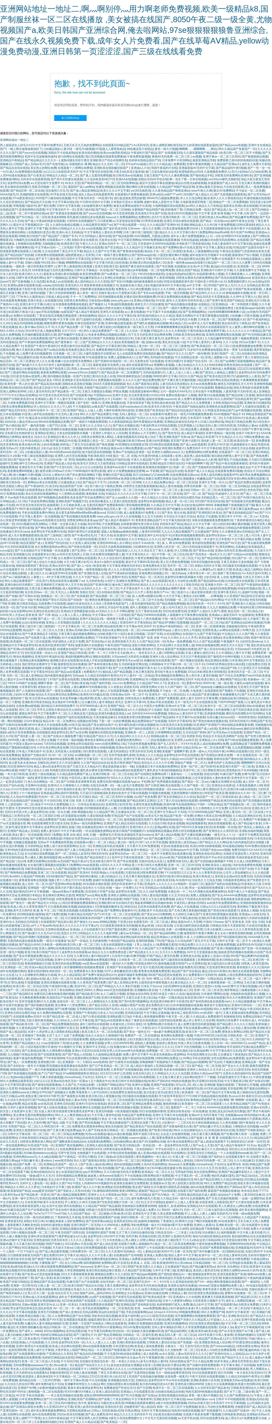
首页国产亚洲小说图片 (184, 440)
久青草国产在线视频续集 (126, 1069)
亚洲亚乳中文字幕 (30, 467)
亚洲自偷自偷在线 (162, 402)
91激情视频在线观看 (257, 198)
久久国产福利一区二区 (179, 686)
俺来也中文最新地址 (217, 1005)
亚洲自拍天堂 (113, 1406)
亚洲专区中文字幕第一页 (247, 777)
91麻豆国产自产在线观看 (82, 1281)
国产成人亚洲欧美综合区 (232, 1315)
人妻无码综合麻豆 (252, 1194)
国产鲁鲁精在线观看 (130, 251)
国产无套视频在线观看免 (230, 194)
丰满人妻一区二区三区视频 (189, 1156)
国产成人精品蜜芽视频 (53, 1251)
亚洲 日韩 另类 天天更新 (79, 800)
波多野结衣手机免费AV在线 (48, 531)
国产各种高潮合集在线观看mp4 (210, 1001)
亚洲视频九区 (21, 554)
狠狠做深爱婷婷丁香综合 (32, 565)
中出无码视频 (97, 1380)
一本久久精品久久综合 (152, 497)
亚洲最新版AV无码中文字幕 (196, 167)
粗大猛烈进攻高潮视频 (96, 452)
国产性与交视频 (130, 1395)
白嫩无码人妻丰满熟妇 (99, 702)
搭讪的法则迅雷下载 (111, 1312)
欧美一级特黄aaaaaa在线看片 (186, 262)
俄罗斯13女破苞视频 (211, 395)
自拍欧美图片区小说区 (111, 633)
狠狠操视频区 (19, 1069)
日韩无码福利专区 (197, 1039)
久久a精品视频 (47, 1156)
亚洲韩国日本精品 (29, 895)
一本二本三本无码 (237, 1308)
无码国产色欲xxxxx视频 (215, 849)
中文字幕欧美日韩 (235, 1080)
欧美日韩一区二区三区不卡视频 (240, 152)
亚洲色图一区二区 (248, 266)
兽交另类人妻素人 (190, 368)
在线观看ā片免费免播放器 (131, 194)
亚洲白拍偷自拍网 (155, 1293)
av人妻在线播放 (135, 311)
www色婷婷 (100, 1062)
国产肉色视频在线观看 (22, 1073)
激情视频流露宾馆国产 (138, 819)
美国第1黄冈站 (190, 1149)
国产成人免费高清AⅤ (98, 1414)
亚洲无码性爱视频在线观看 (220, 914)
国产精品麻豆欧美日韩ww (127, 440)
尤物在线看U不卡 (260, 1289)
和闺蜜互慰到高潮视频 (64, 770)
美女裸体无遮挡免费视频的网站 (33, 1115)
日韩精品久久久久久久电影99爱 (98, 933)
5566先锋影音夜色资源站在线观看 (231, 364)
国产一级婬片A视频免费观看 (88, 421)
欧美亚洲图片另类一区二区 (122, 1202)
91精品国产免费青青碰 (136, 1115)
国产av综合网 (78, 732)
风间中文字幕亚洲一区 (240, 1312)
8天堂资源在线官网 (233, 1240)
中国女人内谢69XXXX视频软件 (92, 1183)
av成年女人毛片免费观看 (204, 323)
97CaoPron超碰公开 (139, 164)
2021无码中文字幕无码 (75, 258)
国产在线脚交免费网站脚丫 (151, 774)
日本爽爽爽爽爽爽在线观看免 (173, 327)
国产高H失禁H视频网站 (133, 1001)
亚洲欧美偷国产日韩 (87, 997)
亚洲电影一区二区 (16, 967)
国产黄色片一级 (20, 902)
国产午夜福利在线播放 (122, 573)
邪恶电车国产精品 (171, 524)
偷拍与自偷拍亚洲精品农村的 (211, 1236)
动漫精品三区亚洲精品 (212, 304)
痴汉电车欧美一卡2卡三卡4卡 (205, 603)
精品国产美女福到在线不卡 (99, 724)
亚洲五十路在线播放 (42, 774)
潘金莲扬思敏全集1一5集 (118, 766)
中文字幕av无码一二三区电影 (54, 247)
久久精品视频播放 (243, 1001)
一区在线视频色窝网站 (97, 830)
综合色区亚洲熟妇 (122, 789)
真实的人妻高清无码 (206, 1270)
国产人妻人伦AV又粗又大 (170, 607)
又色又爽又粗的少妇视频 (107, 327)
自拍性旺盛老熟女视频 (55, 1224)
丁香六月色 (105, 535)
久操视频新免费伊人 (217, 171)
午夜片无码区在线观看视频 (206, 1376)
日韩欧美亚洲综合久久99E (248, 1387)
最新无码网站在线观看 (109, 417)
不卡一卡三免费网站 (83, 296)
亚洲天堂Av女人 (48, 1304)
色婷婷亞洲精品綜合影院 (56, 1334)
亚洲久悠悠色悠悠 (124, 501)
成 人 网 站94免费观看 (176, 542)
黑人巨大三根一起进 (40, 1293)
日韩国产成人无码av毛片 (29, 164)
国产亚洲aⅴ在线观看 (20, 649)
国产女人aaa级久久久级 (121, 497)
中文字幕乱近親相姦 (157, 1012)
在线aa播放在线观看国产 (129, 770)
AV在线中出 (182, 880)
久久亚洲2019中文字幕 (58, 1406)
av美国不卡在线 (72, 857)
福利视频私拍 (19, 588)
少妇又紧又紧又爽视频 (205, 1134)
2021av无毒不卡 (249, 342)
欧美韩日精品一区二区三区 (227, 1039)
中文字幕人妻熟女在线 (217, 247)
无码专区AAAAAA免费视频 (149, 713)
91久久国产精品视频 (206, 641)
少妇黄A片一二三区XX (175, 1122)
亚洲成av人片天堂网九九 (145, 433)
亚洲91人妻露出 (204, 1224)
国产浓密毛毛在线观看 (126, 1296)
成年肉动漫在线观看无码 (237, 838)
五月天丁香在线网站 (61, 990)
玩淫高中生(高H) (239, 808)
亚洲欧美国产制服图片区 (71, 501)
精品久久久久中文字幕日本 (176, 232)
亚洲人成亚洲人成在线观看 (192, 455)
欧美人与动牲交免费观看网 (218, 1349)
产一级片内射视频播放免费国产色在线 (54, 1069)
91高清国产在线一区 (41, 1145)
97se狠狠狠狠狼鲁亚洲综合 (80, 1073)
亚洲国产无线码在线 (148, 1300)
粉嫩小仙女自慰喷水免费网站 (74, 361)
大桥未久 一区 (174, 1346)
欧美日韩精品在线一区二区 (233, 959)
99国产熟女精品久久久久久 (155, 1046)
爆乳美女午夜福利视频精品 (164, 770)
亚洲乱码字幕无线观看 (212, 918)
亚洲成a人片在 (140, 167)
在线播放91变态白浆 (41, 232)
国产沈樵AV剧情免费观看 (202, 1365)
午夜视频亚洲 (154, 1357)
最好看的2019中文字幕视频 (30, 891)
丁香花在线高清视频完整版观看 (57, 315)
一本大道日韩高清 (16, 774)
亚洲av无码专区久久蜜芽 (132, 747)
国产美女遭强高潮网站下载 (83, 474)
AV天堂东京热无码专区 (53, 395)
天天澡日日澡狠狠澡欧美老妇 (98, 793)
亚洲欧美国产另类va (176, 436)
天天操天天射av (62, 1247)
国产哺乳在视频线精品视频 (150, 323)
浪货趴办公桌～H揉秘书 (81, 1168)
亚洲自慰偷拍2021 (42, 1171)
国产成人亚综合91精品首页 (215, 649)
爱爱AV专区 (119, 577)
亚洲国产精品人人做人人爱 (84, 410)
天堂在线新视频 (91, 948)
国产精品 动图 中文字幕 (62, 1122)
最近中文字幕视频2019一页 (30, 224)
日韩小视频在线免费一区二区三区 (31, 1232)
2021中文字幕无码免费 (151, 808)
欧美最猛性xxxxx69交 (232, 489)
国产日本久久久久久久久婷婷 (169, 1228)
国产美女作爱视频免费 (27, 955)
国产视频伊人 (97, 304)
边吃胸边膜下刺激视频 (204, 1228)
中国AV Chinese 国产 (216, 921)
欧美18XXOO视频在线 (182, 213)
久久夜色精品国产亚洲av (32, 1027)
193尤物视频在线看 (109, 296)
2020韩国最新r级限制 (30, 914)
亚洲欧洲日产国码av (228, 1187)
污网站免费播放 (253, 436)
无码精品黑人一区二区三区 (218, 497)
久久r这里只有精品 (147, 1289)
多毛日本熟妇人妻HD (153, 1361)
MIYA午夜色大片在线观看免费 (47, 724)
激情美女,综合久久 (34, 436)
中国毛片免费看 (154, 705)
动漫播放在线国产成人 (71, 649)
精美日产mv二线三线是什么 (172, 592)
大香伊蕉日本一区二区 (201, 573)
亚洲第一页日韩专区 (23, 1285)
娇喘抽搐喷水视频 (237, 292)
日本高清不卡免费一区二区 (204, 417)
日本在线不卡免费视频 (206, 391)
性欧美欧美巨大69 (99, 455)
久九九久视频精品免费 (221, 607)
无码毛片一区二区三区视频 (112, 1077)
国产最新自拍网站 (255, 1088)
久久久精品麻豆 (244, 1160)
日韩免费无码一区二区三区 (86, 1251)
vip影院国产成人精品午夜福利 (79, 311)
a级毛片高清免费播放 (21, 732)
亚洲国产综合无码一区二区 (201, 361)
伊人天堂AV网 (37, 1122)
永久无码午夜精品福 (55, 1418)
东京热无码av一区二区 (39, 592)
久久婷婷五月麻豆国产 (186, 914)
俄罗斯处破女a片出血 (72, 1236)
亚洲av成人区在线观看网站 (40, 1296)
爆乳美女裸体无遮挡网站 (96, 770)
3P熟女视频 (120, 391)
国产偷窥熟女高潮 (72, 1096)
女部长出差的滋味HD (236, 1073)
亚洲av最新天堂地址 (209, 186)
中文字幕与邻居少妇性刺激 (110, 262)
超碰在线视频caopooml (161, 399)
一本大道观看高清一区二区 (251, 755)
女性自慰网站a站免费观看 (227, 1058)
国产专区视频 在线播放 (171, 266)
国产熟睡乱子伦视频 (232, 690)
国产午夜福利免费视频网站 (36, 342)
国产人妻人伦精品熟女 (78, 849)
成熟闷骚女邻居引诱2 (74, 160)
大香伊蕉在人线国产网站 (71, 1349)
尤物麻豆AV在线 (109, 1058)
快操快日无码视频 (146, 387)
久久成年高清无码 (162, 880)
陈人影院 (40, 990)
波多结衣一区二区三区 (71, 1001)
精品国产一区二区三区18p (207, 622)
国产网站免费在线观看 (49, 527)
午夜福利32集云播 (61, 986)
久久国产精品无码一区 (150, 641)
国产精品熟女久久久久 (143, 952)
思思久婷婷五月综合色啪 (238, 448)
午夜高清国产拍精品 (118, 645)
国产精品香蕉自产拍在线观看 (142, 1126)
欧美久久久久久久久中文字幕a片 (77, 925)
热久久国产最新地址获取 (142, 383)
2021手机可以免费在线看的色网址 (179, 1217)
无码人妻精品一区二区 (133, 414)
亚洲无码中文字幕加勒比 (136, 622)
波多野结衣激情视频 (151, 501)
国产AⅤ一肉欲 (203, 1281)
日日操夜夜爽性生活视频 (84, 1107)
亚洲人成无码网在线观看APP (219, 474)
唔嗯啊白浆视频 (164, 364)
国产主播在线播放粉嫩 (195, 834)
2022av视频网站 (54, 1331)
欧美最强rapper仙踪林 (250, 308)
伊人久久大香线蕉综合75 (124, 569)
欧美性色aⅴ (12, 1194)
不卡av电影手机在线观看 (20, 497)
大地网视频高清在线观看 (168, 205)
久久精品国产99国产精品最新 (101, 1206)
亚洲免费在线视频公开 (153, 573)
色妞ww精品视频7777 (24, 1077)
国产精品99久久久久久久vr (207, 292)
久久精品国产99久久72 (151, 683)
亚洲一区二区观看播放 (210, 626)
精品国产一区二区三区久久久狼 (43, 630)
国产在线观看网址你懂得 (29, 1353)
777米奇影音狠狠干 (107, 637)
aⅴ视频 (196, 156)
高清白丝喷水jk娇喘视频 (205, 846)
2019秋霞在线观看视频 (163, 444)
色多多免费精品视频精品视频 (107, 334)
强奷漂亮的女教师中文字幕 (39, 664)
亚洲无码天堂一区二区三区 (245, 671)
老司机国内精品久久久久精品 (155, 315)
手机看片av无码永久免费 (29, 1319)
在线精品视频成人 (251, 258)
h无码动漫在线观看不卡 (202, 546)
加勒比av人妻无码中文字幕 (185, 713)
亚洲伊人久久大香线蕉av (104, 1194)
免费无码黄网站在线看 (41, 861)
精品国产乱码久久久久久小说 (144, 417)
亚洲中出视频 (140, 1084)
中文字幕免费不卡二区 (52, 713)
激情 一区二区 (180, 868)
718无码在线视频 (54, 743)
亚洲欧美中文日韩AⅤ (18, 910)
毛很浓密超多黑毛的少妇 (252, 857)
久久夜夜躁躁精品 (120, 421)
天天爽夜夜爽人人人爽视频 (242, 273)
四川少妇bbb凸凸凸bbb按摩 (249, 171)
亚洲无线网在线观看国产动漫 (100, 1217)
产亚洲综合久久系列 (59, 1353)
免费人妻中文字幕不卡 (137, 1054)
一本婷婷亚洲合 (246, 717)
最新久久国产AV (60, 1183)
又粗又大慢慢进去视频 (96, 391)
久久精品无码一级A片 (174, 1198)
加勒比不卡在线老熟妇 (62, 152)
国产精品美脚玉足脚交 (141, 800)
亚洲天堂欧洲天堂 (106, 266)
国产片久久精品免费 (199, 1361)
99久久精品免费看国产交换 (47, 819)
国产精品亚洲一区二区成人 (63, 1016)
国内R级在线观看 (166, 368)
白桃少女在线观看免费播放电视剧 (65, 304)
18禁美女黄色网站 (75, 300)
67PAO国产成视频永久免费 (56, 1092)
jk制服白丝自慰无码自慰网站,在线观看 (224, 239)
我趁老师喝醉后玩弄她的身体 (153, 902)
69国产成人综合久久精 (33, 770)
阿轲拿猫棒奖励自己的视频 (134, 376)
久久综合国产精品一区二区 (84, 1213)
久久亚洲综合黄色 (169, 668)
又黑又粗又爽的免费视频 (45, 588)
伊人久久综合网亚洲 (193, 198)
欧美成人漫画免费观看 (148, 1346)
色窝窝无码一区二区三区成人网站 (155, 921)
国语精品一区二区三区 (107, 819)
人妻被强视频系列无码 (128, 436)
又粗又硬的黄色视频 (39, 1020)
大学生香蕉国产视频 (38, 569)
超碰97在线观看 (103, 880)
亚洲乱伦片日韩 (255, 300)
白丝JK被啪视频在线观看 (186, 1005)
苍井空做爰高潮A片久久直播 (37, 1001)
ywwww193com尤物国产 (84, 372)
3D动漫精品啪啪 (232, 846)
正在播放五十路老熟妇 (232, 1054)
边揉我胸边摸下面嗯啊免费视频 (250, 743)
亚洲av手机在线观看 (160, 702)
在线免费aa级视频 (27, 705)
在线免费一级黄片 (176, 1376)
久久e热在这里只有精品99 (203, 1240)
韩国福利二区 (150, 1160)
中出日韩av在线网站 (24, 395)
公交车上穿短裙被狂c (236, 872)
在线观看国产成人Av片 (222, 183)
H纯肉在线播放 (180, 1080)
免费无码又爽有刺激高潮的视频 (54, 993)
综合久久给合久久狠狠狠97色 (104, 1035)
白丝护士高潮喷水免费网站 (122, 580)
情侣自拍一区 (121, 1331)
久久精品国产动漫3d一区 (239, 1410)
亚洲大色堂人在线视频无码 (45, 300)
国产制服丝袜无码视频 (158, 1338)
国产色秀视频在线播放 (165, 781)
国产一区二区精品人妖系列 (72, 853)
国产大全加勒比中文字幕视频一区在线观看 (42, 550)
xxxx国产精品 (256, 1043)
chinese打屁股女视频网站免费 (218, 1285)
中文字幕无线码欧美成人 (169, 1118)
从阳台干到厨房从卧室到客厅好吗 (197, 899)
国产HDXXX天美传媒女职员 (194, 827)
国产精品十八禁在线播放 (144, 618)
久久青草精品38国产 (237, 1103)
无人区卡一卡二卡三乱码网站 (221, 1217)
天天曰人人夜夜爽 (66, 592)
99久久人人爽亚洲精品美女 (72, 1115)
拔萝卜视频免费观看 (245, 338)
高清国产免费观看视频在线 (216, 1247)
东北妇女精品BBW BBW (196, 505)
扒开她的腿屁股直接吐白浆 (39, 334)
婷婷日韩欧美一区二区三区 (138, 1217)
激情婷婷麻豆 (171, 1103)
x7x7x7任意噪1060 (22, 789)
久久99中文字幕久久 (243, 296)
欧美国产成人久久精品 (199, 471)
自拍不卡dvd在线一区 (146, 542)
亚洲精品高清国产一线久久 (61, 1164)
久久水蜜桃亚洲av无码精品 (236, 531)
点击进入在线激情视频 (174, 1134)
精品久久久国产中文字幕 (99, 251)
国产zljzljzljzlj (203, 686)
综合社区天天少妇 (66, 1293)
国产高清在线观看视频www (232, 277)
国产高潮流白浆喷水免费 (216, 755)
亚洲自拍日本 (124, 338)
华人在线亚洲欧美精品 (209, 1308)
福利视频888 (91, 1262)
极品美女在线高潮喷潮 (43, 417)
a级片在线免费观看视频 (171, 1403)
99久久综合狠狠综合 (104, 368)
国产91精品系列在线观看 (48, 1099)
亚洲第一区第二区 (172, 429)
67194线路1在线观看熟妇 (27, 489)
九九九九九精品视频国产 (177, 531)
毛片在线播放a (160, 588)
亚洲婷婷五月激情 (52, 584)
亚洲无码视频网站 (175, 1323)
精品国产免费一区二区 (27, 1164)
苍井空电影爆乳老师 (122, 755)
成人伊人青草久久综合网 (199, 1020)
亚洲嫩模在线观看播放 (176, 777)
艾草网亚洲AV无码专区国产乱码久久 (100, 1008)
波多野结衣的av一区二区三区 (225, 535)
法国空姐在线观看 (169, 1020)
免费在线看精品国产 (172, 349)
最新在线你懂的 (38, 971)
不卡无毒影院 (81, 406)
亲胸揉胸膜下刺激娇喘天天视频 (159, 1062)
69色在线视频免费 (207, 645)
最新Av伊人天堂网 (189, 921)
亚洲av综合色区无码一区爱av (69, 1080)
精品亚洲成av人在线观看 (167, 937)
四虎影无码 (131, 686)
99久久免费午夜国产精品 (229, 1008)
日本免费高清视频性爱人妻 (107, 554)
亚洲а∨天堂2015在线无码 (88, 1050)
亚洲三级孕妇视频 (33, 292)
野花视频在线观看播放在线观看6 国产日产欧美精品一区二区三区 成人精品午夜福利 (100, 1065)
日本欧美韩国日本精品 (33, 1137)
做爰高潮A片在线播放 (89, 645)
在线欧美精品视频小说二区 (33, 1315)
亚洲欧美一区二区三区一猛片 (243, 978)
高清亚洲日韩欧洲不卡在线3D (169, 1001)
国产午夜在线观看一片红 (129, 224)
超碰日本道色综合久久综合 (84, 603)
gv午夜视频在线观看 (248, 410)
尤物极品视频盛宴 (24, 842)
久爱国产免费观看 (166, 698)
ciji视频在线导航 (87, 721)
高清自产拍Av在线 (11, 785)
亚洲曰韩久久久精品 (210, 508)
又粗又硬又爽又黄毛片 (148, 338)
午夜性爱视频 (261, 1077)
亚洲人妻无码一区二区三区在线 (243, 811)
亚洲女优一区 (176, 683)
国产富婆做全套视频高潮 (66, 213)
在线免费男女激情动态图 (126, 1092)
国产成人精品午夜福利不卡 (116, 520)
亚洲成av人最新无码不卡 (225, 614)
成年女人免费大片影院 (256, 164)
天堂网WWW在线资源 (241, 1243)
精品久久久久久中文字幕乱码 (117, 315)
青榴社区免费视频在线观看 (145, 1323)
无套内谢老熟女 (29, 448)
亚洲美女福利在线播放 (182, 1285)
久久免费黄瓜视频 (91, 1043)
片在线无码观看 (233, 186)
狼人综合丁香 (153, 436)
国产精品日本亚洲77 (204, 436)
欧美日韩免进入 (203, 876)
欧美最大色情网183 (247, 1384)
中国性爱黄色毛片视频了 (56, 1338)
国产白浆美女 (36, 175)
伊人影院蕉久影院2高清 (187, 1183)
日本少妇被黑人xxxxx (217, 929)
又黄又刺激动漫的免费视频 (240, 1012)
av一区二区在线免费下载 (214, 747)
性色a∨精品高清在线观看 (45, 967)
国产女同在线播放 (170, 1368)
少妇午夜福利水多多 (68, 789)
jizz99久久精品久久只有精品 (204, 205)
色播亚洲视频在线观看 (110, 186)
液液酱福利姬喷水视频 (36, 668)
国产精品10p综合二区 (250, 1175)
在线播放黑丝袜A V (94, 827)
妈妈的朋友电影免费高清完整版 (184, 967)
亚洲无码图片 (173, 361)
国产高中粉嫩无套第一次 (209, 1251)
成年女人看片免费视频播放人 (189, 236)
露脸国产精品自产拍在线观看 (157, 1190)
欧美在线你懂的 (89, 152)
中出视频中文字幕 (69, 1046)
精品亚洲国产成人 (31, 542)
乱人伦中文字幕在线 (80, 1020)
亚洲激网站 (137, 679)
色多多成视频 (176, 823)
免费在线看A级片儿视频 (181, 395)
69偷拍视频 (107, 747)
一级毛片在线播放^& (56, 940)
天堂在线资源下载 (138, 402)
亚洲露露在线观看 (74, 1319)
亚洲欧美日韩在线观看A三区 (147, 262)
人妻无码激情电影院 (142, 603)
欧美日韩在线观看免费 (94, 1069)
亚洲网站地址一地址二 (14, 139)
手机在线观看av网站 (196, 1027)
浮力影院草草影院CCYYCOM (177, 1096)
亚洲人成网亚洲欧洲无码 (166, 145)
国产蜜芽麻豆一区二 (68, 342)
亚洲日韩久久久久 (141, 827)
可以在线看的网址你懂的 (82, 1058)
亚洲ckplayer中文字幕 (184, 849)
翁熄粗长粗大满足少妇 (134, 285)
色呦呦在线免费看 (29, 243)
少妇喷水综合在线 (176, 1357)
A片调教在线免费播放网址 (209, 891)
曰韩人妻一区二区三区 (52, 1285)
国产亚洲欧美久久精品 (240, 603)
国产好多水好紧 (26, 607)
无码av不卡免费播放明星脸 (55, 842)
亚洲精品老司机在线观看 (109, 846)
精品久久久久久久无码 (57, 955)
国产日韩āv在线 (29, 596)
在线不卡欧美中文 (247, 433)
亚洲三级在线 (85, 209)
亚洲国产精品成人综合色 (60, 463)
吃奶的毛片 (224, 1213)
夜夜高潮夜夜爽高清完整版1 (54, 1289)
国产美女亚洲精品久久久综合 (176, 796)
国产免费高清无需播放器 (46, 838)
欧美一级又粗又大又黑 (138, 327)
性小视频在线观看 (156, 679)
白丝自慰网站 (172, 633)
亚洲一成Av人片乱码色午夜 (207, 751)
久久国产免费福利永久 (238, 1395)
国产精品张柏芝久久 (97, 857)
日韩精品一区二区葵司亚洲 (139, 1334)
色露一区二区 (181, 467)
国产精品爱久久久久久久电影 (235, 1024)
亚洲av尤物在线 (144, 300)
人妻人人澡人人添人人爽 (182, 372)
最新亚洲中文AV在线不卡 (154, 535)
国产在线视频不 (211, 1410)
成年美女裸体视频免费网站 (47, 1410)
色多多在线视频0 (174, 1069)
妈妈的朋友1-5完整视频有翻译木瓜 (100, 906)
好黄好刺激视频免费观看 (188, 535)
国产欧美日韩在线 (160, 1130)
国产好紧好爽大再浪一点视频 (239, 1134)
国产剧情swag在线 (144, 255)
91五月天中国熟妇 (152, 1202)
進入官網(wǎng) (70, 117)
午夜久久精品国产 (142, 459)
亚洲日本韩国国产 (112, 997)
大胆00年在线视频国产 (81, 220)
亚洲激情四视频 (214, 713)
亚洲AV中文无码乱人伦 (97, 1046)
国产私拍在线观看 (88, 868)
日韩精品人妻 (177, 1293)
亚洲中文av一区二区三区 (110, 1266)
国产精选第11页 (59, 368)
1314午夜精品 (32, 721)
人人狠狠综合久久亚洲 (102, 1001)
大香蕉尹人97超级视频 (110, 800)
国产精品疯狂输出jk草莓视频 (128, 270)
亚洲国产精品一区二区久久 (124, 705)
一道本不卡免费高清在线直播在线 (169, 853)
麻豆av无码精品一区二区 (136, 933)
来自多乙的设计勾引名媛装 (51, 387)
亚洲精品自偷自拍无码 (178, 421)
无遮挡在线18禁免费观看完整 (144, 872)
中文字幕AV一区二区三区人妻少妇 (167, 489)
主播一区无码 (183, 1251)
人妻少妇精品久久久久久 (191, 364)
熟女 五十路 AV (111, 1118)
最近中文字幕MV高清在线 (142, 561)
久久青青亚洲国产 (34, 906)
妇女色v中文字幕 (198, 266)
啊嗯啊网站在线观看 (79, 262)
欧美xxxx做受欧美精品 (114, 152)
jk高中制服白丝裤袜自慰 (83, 1198)
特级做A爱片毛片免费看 (176, 1224)
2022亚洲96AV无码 (19, 766)
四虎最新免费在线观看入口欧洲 (20, 251)
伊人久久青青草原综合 (207, 872)
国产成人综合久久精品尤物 (45, 561)
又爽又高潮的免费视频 (14, 758)
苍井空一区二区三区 (180, 565)
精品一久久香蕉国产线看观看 (107, 1349)
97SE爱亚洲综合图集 (245, 1342)
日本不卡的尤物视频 (188, 1046)
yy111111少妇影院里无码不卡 (62, 171)
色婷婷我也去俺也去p (236, 467)
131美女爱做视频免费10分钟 (180, 228)
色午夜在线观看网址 (180, 1141)
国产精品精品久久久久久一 (42, 160)
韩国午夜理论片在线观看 (83, 531)
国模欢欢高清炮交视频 (76, 383)
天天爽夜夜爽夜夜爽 (32, 997)
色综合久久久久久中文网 (157, 762)
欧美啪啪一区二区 (193, 668)
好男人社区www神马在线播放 (126, 1050)
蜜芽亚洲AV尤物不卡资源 (51, 777)
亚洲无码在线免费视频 (66, 963)
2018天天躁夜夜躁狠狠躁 (109, 383)
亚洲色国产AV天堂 (228, 542)
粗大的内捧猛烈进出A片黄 (156, 1384)
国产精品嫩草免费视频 (243, 217)
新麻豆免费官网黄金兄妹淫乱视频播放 (170, 478)
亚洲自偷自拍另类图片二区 (22, 584)
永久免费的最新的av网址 (51, 546)
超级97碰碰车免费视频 (132, 974)
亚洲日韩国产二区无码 (85, 1224)
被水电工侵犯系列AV (125, 584)
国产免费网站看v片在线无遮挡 (181, 247)
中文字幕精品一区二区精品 (70, 1376)
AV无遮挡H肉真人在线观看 (156, 455)
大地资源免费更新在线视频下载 (99, 1304)
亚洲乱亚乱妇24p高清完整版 (227, 1111)
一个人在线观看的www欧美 (235, 1152)
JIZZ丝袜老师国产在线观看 (79, 1300)
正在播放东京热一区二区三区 (134, 811)
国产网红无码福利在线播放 (156, 357)
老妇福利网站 (240, 1236)
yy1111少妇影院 (100, 838)
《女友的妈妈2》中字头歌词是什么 (156, 1149)
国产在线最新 (79, 596)
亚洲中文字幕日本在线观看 (169, 1115)
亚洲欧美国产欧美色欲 (149, 410)
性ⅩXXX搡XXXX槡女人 (79, 1391)
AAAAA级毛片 (9, 194)
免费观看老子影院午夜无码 (24, 289)
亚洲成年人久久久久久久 (160, 883)
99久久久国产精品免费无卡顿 (99, 414)
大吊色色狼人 (115, 1240)
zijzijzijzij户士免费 (228, 1194)
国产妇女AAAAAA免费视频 (229, 895)
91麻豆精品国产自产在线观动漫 (28, 1209)
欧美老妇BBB (56, 217)
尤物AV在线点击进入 (152, 861)
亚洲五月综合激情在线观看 (181, 220)
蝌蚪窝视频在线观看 (227, 1281)
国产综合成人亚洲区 (20, 1228)
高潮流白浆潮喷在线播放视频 (58, 429)
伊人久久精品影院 (69, 974)
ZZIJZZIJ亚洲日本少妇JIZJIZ (108, 1376)
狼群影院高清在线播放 (72, 664)
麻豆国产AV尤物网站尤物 (149, 1141)
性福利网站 (159, 1164)
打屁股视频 (32, 982)
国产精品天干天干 (94, 482)
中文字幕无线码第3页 (176, 520)
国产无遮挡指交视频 (141, 1372)
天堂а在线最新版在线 (174, 846)
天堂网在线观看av (56, 929)
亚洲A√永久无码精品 (69, 232)
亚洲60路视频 (144, 940)
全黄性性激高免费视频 (147, 804)
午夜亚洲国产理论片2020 (49, 599)
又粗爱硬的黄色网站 (128, 739)
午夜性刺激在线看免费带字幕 (206, 330)
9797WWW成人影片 (93, 705)
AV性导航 (76, 387)
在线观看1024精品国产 (117, 145)
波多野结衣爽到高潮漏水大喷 (183, 577)
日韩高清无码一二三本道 (171, 1232)
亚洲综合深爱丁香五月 (145, 1122)
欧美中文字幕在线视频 (132, 793)
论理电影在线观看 (240, 1262)
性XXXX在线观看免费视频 (17, 1403)
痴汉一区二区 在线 (125, 455)
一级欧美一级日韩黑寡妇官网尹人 (34, 266)
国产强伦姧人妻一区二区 (30, 736)
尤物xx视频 (29, 1304)
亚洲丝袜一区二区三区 (154, 1107)
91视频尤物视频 (159, 793)
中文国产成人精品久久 (127, 1338)
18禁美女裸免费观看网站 (16, 406)
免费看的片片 (92, 671)
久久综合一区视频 (137, 330)
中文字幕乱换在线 (185, 918)
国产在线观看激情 (49, 1054)
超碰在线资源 (201, 618)
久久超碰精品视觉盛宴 (107, 1054)
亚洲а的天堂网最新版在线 (77, 611)
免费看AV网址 (89, 1027)
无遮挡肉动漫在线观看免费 (24, 940)
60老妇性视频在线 (249, 588)
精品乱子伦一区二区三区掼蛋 (163, 251)
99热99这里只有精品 (96, 448)
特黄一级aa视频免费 (246, 1213)
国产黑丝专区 (170, 433)
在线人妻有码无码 (234, 1255)
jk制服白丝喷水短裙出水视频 (112, 308)
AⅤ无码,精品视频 (215, 1088)
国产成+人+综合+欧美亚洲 (88, 565)
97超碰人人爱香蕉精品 (110, 148)
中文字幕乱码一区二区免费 (192, 1175)
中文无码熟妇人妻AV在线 (95, 236)
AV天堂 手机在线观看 (30, 1395)
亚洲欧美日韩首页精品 (22, 603)
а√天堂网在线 (197, 963)
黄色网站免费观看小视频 (176, 1035)
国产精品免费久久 (222, 1027)
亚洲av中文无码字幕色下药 (205, 1115)
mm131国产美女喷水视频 (195, 758)
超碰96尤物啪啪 (148, 1221)
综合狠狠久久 (210, 1232)
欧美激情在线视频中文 (157, 467)
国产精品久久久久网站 (213, 842)
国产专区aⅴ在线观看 (150, 292)
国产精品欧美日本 (87, 993)
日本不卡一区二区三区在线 (165, 493)
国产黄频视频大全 (233, 319)
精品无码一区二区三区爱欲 (17, 361)
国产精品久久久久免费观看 (193, 402)
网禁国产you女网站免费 (91, 895)
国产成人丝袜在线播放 (52, 1107)
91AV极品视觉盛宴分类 (166, 1168)
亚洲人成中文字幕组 (40, 1349)
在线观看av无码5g (91, 910)
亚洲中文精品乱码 (91, 618)
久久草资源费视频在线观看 (199, 1327)
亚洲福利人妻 (43, 399)
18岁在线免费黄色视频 (246, 865)
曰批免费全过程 (256, 664)
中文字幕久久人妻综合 (145, 777)
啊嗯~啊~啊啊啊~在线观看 (240, 1099)
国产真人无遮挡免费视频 (96, 175)
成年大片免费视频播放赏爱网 (126, 471)
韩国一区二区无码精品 (234, 486)
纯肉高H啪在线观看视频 (138, 527)
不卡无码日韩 (52, 800)
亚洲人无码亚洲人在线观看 (63, 751)
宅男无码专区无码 (140, 751)
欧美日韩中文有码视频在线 (129, 1080)
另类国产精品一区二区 (22, 1126)
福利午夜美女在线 (241, 220)
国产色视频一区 (187, 1342)
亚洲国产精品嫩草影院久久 (236, 1171)
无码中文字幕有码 (179, 721)
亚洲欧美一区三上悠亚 (139, 732)
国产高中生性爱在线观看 (66, 179)
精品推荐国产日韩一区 (73, 486)
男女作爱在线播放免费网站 (60, 289)
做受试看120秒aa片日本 (55, 471)
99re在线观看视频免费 (96, 1346)
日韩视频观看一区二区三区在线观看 (111, 1099)
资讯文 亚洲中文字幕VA (130, 702)
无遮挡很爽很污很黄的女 (187, 793)
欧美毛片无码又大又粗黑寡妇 (96, 463)
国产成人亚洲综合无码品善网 (78, 1312)
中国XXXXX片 (162, 258)
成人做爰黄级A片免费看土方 (141, 512)
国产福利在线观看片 (142, 728)
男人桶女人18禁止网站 (139, 1240)
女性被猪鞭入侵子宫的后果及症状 (236, 709)
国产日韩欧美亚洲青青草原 (78, 781)
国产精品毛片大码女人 (46, 902)
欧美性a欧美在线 (206, 1331)
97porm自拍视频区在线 (22, 948)
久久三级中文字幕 (139, 258)
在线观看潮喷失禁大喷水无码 (139, 524)
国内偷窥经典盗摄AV (57, 675)
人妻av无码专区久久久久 (191, 1353)
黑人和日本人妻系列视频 (201, 675)
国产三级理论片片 (84, 1334)
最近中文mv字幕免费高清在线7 (27, 679)
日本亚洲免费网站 (30, 1399)
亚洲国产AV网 (27, 1387)
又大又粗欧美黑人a (72, 505)
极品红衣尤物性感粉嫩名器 (24, 1327)
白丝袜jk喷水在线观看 (239, 580)
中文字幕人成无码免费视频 (112, 849)
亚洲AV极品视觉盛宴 (118, 323)
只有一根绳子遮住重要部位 (112, 255)
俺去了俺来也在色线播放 (141, 1020)
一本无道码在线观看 (84, 539)
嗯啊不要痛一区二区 (184, 588)
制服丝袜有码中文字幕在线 (167, 285)
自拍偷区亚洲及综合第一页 (97, 1361)
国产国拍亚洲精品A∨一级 (174, 1274)
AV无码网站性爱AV (238, 887)
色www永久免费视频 (181, 1164)
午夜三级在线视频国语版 (37, 455)
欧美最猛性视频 (127, 1111)
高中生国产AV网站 (242, 232)
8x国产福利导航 (100, 683)
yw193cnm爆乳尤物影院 (223, 179)
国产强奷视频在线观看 (39, 1005)
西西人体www (80, 368)
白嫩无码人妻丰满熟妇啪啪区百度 (46, 1323)
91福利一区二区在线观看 (129, 399)
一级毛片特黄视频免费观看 (195, 414)
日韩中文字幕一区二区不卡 (234, 940)
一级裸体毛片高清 (108, 834)
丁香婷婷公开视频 (246, 1084)
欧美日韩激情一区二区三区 (71, 1277)
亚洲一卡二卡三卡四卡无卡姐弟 (108, 652)
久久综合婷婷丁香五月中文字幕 (62, 251)
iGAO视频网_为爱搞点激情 (151, 236)
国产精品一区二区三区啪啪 (112, 209)
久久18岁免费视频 (154, 891)
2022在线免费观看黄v (84, 747)
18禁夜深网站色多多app (82, 520)
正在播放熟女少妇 (69, 482)
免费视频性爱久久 (239, 281)
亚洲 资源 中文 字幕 (172, 387)
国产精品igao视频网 (143, 1274)
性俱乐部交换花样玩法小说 (152, 1099)
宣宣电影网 (235, 1088)
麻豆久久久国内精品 (214, 1149)
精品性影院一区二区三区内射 (124, 489)
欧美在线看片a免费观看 (157, 918)
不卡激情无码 (200, 289)
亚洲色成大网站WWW (189, 1384)
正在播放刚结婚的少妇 (48, 1421)
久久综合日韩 (157, 823)
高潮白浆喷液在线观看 (131, 1342)
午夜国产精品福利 (162, 717)
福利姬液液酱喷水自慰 (147, 281)
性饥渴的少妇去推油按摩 (192, 1050)
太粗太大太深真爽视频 (219, 1384)
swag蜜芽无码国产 (44, 1190)
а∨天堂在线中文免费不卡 (47, 183)
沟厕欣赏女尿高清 (112, 1403)
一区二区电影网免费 (161, 270)
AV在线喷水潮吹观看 (96, 883)
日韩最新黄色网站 (234, 880)
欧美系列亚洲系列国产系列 (56, 645)
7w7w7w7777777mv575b (49, 1213)
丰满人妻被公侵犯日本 (199, 652)
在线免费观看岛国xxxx (184, 474)
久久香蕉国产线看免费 (92, 982)
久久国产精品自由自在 (95, 762)
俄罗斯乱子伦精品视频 (232, 459)
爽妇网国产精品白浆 (233, 679)
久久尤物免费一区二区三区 (182, 1349)
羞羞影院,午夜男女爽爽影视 (140, 558)
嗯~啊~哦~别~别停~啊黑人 (145, 978)
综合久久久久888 (163, 289)
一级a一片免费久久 (125, 887)
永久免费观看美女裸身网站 (55, 478)
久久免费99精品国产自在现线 (71, 1315)
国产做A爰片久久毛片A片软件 (35, 364)
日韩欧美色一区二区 (240, 1035)
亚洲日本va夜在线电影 (241, 789)
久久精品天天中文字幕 (165, 505)
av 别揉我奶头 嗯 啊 (78, 164)
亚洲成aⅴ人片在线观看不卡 (119, 948)
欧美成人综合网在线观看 (65, 1346)
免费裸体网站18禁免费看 (201, 452)
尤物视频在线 (50, 243)
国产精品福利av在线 (211, 580)
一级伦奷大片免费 (121, 963)
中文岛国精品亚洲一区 (189, 357)
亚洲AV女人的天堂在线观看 (109, 258)
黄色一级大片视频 (166, 148)
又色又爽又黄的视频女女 (139, 876)
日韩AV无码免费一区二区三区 (213, 1160)
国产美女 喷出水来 (173, 512)
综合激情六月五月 (56, 190)
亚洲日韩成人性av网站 (213, 217)
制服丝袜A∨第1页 (125, 1046)
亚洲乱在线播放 (114, 277)
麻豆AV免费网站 (223, 190)
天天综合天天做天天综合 (179, 516)
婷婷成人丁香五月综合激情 (77, 444)
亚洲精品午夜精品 (11, 160)
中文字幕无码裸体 (99, 1331)
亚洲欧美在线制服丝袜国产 (111, 167)
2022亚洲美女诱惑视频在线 (205, 1293)
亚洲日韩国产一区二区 (225, 353)
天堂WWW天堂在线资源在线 (33, 808)
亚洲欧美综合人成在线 (216, 865)
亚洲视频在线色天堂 (121, 1380)
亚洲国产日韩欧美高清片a (16, 399)
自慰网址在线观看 (18, 1414)
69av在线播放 (255, 705)
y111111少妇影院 (91, 467)
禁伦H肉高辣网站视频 (112, 978)
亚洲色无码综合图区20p (184, 497)
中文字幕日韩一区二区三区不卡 (184, 664)
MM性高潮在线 (155, 508)
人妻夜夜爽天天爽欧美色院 (22, 1224)
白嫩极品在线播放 (224, 686)
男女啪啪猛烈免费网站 (169, 675)
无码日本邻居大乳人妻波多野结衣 (26, 811)
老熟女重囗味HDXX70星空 (42, 1096)
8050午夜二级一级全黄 (218, 683)
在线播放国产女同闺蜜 (127, 1255)
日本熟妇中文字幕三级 (55, 1187)
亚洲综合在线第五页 (20, 539)
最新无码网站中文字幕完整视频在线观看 (202, 315)
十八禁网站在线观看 (71, 493)
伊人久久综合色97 (109, 558)
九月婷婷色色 (94, 580)
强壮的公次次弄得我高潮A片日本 (250, 1149)
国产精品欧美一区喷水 (35, 1194)
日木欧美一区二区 (209, 319)
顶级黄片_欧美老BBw (172, 1206)
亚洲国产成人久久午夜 (85, 1187)
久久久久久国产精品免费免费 (141, 380)
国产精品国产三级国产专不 (59, 236)
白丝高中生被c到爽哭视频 (128, 955)
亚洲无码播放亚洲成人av (114, 713)
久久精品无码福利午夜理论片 (103, 675)
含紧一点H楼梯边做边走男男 (184, 929)
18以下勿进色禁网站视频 (38, 501)
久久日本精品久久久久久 (144, 539)
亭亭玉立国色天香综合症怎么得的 (58, 709)
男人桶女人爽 (33, 857)
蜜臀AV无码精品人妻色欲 (176, 1160)
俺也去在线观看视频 (245, 971)
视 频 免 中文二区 (44, 910)
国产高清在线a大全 (98, 641)
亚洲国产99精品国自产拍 (114, 1084)
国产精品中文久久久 (174, 353)
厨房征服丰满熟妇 (209, 637)
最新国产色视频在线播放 (181, 649)
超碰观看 (53, 505)
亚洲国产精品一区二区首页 (145, 577)
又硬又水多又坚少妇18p (141, 997)
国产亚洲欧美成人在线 (92, 573)
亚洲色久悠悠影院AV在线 (29, 1130)
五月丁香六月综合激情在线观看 (177, 800)
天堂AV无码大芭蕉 (196, 1346)
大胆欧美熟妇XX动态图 (227, 402)
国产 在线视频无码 (170, 152)
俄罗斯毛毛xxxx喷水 (129, 660)
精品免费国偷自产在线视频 (149, 721)
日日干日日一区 (72, 330)
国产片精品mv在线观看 (242, 554)
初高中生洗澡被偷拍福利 (40, 156)
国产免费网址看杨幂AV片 (120, 910)
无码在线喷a (177, 1361)
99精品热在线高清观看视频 (91, 1137)
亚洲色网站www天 (25, 1156)
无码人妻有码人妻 (160, 747)
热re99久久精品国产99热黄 (26, 876)
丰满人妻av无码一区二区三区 (153, 1088)
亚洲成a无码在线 (257, 1399)
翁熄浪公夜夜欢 (166, 1043)
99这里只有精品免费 (238, 421)
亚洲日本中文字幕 (31, 304)
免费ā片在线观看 (24, 315)
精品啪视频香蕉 (196, 823)
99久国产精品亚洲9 (206, 1179)
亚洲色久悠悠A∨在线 (206, 986)
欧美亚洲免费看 (90, 273)
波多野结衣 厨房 (175, 417)
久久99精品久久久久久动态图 (170, 1073)
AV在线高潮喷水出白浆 (201, 1054)
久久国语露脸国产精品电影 (201, 152)
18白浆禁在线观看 (94, 751)
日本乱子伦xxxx (151, 986)
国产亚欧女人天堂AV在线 (73, 1190)
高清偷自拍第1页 (150, 1236)
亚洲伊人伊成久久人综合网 (110, 433)
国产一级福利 (250, 1281)
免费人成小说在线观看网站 (60, 846)
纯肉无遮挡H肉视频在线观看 (204, 1391)
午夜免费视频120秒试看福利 (236, 224)
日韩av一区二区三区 (203, 489)
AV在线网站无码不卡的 (185, 679)
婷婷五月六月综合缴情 (149, 304)
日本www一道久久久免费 (144, 228)
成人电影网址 (71, 588)
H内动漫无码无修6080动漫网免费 (51, 758)
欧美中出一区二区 (210, 1255)
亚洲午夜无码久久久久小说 (52, 539)
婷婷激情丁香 (173, 209)
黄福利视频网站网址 (78, 656)
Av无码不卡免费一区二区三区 (54, 1118)
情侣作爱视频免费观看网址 (79, 902)
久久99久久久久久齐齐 (182, 637)
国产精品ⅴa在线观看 (68, 671)
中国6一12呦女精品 (209, 804)
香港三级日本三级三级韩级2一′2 (40, 626)
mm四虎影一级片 (210, 1012)
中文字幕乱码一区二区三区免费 (82, 626)
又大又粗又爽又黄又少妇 (172, 1077)
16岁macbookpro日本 (133, 406)
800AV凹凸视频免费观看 (162, 198)
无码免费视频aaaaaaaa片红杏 (32, 1365)
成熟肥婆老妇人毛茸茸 (79, 255)
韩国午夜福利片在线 (164, 167)
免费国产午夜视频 (254, 819)
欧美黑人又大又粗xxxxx (144, 429)
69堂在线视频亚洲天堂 (178, 281)
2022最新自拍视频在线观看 (139, 1096)
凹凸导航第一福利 (21, 777)
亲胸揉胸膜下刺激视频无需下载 (234, 505)
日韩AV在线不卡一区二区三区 (47, 410)
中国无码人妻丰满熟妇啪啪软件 (89, 777)
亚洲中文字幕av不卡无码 (170, 811)
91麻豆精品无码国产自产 (84, 914)
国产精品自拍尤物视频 (88, 1353)
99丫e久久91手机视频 (153, 842)
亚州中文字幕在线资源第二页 (130, 857)
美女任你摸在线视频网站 (41, 493)
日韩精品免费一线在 (197, 209)
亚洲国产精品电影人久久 (120, 550)
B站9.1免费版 (53, 834)
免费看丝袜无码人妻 (180, 861)
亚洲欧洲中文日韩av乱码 (26, 463)
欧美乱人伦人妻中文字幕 (235, 1168)
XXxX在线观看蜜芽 (204, 1372)
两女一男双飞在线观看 (237, 349)
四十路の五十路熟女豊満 (105, 486)
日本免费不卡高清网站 (176, 160)
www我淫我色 (63, 1160)
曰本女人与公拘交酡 (110, 1012)
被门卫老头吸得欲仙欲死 (161, 171)
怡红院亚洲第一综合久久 (40, 652)
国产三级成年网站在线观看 (22, 372)
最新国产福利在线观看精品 (74, 717)
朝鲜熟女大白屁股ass (129, 1293)
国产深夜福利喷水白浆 (177, 1126)
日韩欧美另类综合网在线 (188, 334)
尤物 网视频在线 (81, 811)
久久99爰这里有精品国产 (218, 410)
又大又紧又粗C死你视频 (28, 1243)
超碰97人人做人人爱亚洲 (182, 1202)
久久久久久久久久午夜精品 (243, 330)
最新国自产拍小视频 (245, 255)
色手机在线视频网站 (95, 1308)
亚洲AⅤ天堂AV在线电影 (91, 1103)
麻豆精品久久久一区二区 (190, 982)
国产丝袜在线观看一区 (82, 546)
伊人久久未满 (44, 361)
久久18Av (60, 1020)
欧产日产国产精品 (49, 1073)
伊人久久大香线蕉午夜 (96, 668)
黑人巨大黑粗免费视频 (174, 561)
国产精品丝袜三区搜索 (240, 395)
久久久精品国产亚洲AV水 (163, 224)
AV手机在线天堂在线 (63, 194)
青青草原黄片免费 (213, 1289)
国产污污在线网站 (54, 1399)
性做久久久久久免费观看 (89, 1289)
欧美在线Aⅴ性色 (29, 444)
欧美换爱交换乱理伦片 (80, 349)
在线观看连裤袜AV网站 (144, 391)
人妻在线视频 (118, 1137)
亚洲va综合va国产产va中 (165, 194)
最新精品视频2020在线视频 (17, 1270)
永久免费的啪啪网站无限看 (54, 1012)
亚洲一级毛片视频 (11, 952)
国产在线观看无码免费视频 (243, 501)
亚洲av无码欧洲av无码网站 (83, 630)
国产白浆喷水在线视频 (123, 1062)
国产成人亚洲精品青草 (122, 982)
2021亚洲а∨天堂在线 (78, 1243)
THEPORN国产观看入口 (233, 702)
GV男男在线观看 (151, 220)
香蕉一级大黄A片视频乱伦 (205, 1395)
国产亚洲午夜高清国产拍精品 (225, 300)
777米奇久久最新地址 (30, 296)
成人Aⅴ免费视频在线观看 (25, 171)
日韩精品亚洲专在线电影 (132, 463)
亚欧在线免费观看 (101, 1277)
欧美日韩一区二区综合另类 (30, 986)
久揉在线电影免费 (98, 815)
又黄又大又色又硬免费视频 (157, 899)
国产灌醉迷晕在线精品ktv (69, 1141)
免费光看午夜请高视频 (68, 808)
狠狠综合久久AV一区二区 (245, 793)
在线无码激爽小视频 (23, 478)
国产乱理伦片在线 (60, 1137)
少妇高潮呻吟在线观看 (177, 986)
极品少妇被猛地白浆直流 (32, 368)
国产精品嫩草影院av (202, 1266)
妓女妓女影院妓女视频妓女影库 (131, 1365)
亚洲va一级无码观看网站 (86, 823)
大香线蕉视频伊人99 (249, 785)
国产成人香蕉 (43, 1277)
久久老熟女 (115, 686)
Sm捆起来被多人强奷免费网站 (64, 1221)
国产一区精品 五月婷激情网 (89, 940)
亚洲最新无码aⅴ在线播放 (237, 1380)
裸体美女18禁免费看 (236, 1259)
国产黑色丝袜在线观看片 (223, 910)
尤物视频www (234, 1115)
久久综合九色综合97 (18, 1099)
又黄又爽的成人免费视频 (219, 368)
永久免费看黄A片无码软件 (199, 974)
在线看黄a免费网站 (100, 1141)
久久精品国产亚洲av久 (225, 164)
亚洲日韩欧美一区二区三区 (180, 217)
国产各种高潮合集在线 (102, 664)
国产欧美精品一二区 (113, 1421)
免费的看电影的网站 (104, 1259)
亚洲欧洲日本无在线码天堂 (115, 902)
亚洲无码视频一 (106, 1111)
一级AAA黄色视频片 (87, 1118)
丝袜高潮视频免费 (85, 978)
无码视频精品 (117, 709)
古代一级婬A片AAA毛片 (175, 391)
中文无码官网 (130, 637)
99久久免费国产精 (212, 1312)
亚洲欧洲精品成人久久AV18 (198, 224)
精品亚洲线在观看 (216, 660)
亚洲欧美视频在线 (113, 402)
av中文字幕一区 (196, 285)
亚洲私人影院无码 (24, 1168)
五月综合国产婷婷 (194, 732)
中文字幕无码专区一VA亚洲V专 (92, 198)
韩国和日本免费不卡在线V (233, 1020)
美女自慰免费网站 (205, 1171)
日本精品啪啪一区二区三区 (210, 1262)
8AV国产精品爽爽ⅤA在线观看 (249, 955)
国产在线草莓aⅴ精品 (99, 1221)
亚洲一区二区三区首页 (208, 990)
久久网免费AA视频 (58, 1050)
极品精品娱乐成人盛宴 (201, 1194)
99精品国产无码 (48, 607)
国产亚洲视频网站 (194, 311)
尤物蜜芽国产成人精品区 (139, 1406)
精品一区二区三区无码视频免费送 (212, 308)
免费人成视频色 (200, 895)
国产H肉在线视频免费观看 (241, 739)
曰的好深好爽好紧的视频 (233, 524)
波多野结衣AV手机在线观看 (181, 755)
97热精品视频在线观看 (212, 1096)
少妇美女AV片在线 (172, 1039)
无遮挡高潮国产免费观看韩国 (105, 505)
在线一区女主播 (59, 811)
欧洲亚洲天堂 (69, 243)
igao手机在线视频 (47, 311)
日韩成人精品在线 (56, 296)
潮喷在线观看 (101, 656)
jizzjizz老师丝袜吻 (33, 622)
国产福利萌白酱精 (85, 876)
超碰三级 (74, 827)
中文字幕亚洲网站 (129, 239)
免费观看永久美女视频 (88, 971)
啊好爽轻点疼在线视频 (140, 186)
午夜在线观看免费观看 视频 (204, 1118)
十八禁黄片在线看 (170, 990)
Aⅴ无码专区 (141, 145)
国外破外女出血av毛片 (129, 1357)
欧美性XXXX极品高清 (94, 694)
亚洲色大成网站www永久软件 (239, 1270)
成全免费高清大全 (156, 1005)
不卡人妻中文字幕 (65, 399)
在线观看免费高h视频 (228, 471)
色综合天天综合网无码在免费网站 (57, 694)
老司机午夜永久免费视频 (170, 671)
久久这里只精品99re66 (136, 1319)
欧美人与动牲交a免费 (182, 580)
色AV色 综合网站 (228, 1266)
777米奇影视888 (53, 1058)
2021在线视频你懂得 (152, 1111)
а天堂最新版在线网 (73, 815)
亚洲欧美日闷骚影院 (257, 402)
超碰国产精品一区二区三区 (132, 880)
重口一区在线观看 (31, 834)
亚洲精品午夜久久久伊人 (63, 436)
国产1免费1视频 (56, 914)
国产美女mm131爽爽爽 (156, 914)
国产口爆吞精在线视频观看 (178, 959)
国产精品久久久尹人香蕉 (136, 592)
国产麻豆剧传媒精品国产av (240, 512)
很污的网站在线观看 (71, 156)
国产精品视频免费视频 (170, 603)
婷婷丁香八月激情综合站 (252, 357)
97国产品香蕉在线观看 (64, 679)
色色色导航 (254, 489)
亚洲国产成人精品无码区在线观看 (125, 823)
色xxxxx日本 (236, 1096)
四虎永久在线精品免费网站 (76, 417)
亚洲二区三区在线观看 (52, 872)
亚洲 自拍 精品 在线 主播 (79, 834)
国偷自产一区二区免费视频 (230, 202)
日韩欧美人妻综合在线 (161, 1342)
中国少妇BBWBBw (107, 478)
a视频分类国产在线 (131, 1005)
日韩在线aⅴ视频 (99, 300)
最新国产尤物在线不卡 (36, 755)
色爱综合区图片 (118, 827)
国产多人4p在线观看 (154, 580)
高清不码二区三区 (194, 770)
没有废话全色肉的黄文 (19, 433)
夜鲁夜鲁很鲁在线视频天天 (101, 285)
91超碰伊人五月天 (227, 493)
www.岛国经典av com (200, 1399)
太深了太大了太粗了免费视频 (65, 1035)
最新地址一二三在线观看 (186, 774)
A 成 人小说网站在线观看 (200, 937)
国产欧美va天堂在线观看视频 (40, 1274)
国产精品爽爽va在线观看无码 (181, 539)
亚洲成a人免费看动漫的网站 (137, 1259)
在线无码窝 (211, 774)
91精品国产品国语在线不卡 (251, 247)
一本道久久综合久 (127, 1361)
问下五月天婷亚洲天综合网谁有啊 (149, 334)
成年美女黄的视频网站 (253, 1209)
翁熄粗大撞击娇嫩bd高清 (147, 1331)
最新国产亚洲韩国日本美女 (204, 512)
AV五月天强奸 (81, 796)
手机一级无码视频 (176, 292)
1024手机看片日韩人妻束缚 (215, 1334)
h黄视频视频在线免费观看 (24, 1357)
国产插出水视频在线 (126, 425)
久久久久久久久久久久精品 (100, 622)
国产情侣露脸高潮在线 (232, 937)
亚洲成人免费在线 (155, 1255)
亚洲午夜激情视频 (198, 164)
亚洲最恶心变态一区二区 (94, 440)
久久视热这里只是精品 (82, 713)
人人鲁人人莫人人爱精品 (75, 614)
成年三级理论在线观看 (94, 1024)
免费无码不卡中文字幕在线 (203, 448)
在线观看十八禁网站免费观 (75, 167)
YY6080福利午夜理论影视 (88, 471)
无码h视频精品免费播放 (71, 1175)
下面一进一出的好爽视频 (114, 721)
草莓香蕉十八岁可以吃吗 (92, 1092)
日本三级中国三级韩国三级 (140, 232)
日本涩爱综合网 (123, 1346)
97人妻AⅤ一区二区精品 (138, 675)
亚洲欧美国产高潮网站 (82, 1399)
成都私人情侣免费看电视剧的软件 (239, 974)
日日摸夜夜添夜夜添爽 (70, 1088)
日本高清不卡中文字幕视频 (227, 1403)
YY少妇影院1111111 (178, 872)
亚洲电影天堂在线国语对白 (79, 380)
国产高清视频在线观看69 (174, 1008)
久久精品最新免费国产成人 (74, 774)
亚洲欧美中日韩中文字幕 (216, 270)
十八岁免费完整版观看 (170, 1259)
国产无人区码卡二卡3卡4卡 (175, 743)
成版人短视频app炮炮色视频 (119, 531)
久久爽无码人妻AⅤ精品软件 (92, 955)
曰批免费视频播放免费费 (246, 345)
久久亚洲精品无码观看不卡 (69, 1368)
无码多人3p (225, 1327)
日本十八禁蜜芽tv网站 (177, 1300)
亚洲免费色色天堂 (154, 565)
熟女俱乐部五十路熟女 (236, 323)
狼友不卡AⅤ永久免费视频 (51, 804)
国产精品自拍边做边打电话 (183, 410)
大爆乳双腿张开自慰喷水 (99, 353)
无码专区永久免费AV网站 (102, 937)
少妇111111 (41, 1080)
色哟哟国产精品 (209, 800)
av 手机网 (152, 471)
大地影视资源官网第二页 (196, 202)
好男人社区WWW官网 (119, 1043)
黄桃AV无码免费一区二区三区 (171, 156)
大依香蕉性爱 (27, 686)
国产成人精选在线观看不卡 (211, 1141)
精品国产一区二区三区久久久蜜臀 (229, 262)
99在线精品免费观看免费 (237, 724)
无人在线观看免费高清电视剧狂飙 (138, 353)
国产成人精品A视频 (167, 834)
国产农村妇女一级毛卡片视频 (26, 1065)
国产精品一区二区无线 (206, 1065)
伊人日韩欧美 (183, 550)
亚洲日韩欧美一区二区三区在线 (113, 774)
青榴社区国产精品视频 (117, 474)
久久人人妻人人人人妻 (100, 1342)
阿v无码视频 (106, 1168)
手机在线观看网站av (139, 1312)
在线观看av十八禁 (58, 239)
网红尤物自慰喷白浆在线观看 (119, 1384)
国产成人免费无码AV (55, 508)
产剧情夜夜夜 (183, 857)
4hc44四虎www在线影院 (64, 452)
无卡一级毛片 (183, 702)
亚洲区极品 (184, 1270)
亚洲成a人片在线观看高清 (137, 1391)
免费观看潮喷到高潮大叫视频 (114, 349)
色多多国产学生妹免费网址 (87, 497)
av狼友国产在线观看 (104, 406)
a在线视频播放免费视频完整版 (97, 959)
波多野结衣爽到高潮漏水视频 (120, 1107)
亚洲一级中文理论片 (25, 1198)
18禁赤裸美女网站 (247, 1346)
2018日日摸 (114, 512)
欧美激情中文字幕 (125, 535)
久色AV (145, 1164)
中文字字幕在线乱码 (65, 202)
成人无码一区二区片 (255, 781)
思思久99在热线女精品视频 (173, 527)
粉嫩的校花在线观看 (157, 660)
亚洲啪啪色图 (206, 959)
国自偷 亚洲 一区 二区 (110, 1228)
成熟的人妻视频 (144, 1043)
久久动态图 (38, 281)
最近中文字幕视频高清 (249, 1327)
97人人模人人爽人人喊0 (200, 1213)
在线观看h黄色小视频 (210, 273)
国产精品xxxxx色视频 (233, 145)
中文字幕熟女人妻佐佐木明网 (103, 232)
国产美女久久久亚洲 (235, 1065)
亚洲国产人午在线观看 (149, 1247)
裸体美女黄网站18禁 (235, 1031)
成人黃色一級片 (87, 292)
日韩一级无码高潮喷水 (38, 1217)
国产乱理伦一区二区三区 (87, 550)
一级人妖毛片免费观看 (129, 785)
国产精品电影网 (123, 236)
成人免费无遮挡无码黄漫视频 (196, 1024)
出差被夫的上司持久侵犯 (125, 1024)
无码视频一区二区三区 (178, 599)
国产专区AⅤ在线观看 (199, 387)
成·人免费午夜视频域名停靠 (195, 399)
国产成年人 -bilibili (30, 1331)
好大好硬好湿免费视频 (39, 853)
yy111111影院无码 (238, 1069)
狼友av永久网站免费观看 (127, 448)
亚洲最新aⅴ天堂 (160, 1183)
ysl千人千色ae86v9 (42, 925)
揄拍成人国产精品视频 (116, 671)
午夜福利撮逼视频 (258, 1277)
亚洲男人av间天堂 (185, 739)
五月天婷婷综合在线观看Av (30, 1372)
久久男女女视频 (45, 739)
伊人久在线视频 (130, 516)
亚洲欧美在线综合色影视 (16, 387)
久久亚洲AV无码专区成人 (188, 300)
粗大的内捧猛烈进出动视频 (247, 842)
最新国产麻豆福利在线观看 (137, 266)
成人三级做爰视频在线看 (50, 728)
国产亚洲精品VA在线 (63, 440)
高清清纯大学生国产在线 (151, 213)
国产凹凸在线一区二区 (63, 425)
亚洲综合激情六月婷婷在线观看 (249, 918)
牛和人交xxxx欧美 (162, 857)
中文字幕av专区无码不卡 (139, 626)
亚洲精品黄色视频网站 (34, 660)
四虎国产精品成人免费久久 (142, 1209)
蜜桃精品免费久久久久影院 (112, 1274)
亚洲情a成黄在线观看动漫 (24, 285)
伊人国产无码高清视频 (38, 959)
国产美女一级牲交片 (136, 1031)
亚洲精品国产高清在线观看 (47, 1281)
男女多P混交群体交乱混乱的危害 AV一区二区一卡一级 (45, 1308)
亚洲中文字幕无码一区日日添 (93, 758)
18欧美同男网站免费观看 (38, 308)
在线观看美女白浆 (43, 554)
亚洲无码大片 (73, 285)
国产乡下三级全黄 (47, 258)
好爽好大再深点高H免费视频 (212, 815)
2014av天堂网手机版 (41, 899)
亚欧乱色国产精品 (187, 270)
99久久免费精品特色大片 (94, 399)
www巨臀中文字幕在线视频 (239, 986)
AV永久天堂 (72, 183)
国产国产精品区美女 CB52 (43, 380)
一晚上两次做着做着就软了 (24, 148)
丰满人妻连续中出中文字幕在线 (232, 243)
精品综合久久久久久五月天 (200, 1168)
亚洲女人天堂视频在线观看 (63, 622)
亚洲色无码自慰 (64, 1103)
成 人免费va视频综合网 (146, 596)
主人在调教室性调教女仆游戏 (37, 974)
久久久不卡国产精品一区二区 (91, 577)
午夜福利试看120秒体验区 (254, 607)
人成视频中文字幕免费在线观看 (187, 614)
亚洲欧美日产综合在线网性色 (108, 160)
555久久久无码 (120, 777)
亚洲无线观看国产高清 (231, 1274)
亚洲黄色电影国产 (115, 603)
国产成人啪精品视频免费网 (68, 1194)
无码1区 (38, 929)
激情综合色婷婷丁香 (20, 1277)
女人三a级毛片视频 (112, 993)
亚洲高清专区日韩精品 (201, 1152)
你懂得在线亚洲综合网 (113, 679)
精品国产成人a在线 (204, 728)
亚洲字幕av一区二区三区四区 (221, 156)
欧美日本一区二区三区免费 (203, 1031)
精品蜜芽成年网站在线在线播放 (218, 380)
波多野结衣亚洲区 (55, 827)
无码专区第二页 (111, 527)
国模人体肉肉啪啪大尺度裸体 (242, 1118)
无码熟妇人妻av (247, 425)
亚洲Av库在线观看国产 (42, 1236)
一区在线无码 (180, 1099)
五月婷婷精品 (33, 846)
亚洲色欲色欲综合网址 (207, 853)
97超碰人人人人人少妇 (225, 1319)
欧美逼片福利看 (129, 1315)
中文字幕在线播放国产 (115, 1122)
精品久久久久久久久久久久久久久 (162, 584)
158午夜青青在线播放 (33, 1179)
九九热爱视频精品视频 (246, 747)
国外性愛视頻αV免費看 (148, 421)
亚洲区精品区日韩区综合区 (166, 463)
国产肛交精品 (113, 247)
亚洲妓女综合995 (138, 993)
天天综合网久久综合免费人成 (175, 645)
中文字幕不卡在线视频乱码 (164, 311)
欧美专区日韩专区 (159, 406)
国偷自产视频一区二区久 (190, 762)
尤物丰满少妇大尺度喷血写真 (117, 292)
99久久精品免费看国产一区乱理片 (26, 580)
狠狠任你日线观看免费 (73, 1039)
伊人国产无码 (91, 1130)
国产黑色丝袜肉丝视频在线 (210, 721)
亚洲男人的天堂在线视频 (70, 455)
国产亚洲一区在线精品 (255, 948)
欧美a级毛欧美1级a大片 (22, 1266)
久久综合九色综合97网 (19, 1384)
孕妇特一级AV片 (171, 1209)
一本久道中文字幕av (20, 1118)
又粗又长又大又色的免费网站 (82, 145)
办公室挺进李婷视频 (13, 520)
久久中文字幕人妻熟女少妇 (180, 596)
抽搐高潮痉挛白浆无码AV (104, 1319)
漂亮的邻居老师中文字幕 (127, 883)
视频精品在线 (223, 387)
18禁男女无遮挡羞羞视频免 (140, 486)
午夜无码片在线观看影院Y (211, 327)
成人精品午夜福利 (192, 433)
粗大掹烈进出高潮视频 (222, 1209)
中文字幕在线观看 (24, 1312)
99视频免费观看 (189, 1312)
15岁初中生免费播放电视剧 (204, 349)
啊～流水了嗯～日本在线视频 (188, 179)
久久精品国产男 (103, 811)
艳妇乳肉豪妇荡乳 (222, 1175)
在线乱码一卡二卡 (179, 891)
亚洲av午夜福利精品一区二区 (175, 626)
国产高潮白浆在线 (77, 683)
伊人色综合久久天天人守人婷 (52, 406)
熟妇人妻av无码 (76, 1099)
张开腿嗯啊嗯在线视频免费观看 (84, 967)
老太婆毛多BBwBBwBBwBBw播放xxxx (80, 512)
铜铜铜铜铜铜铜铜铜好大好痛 (18, 1262)
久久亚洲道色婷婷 (181, 1281)
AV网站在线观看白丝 (239, 751)
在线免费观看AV (70, 1149)
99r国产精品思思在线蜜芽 (164, 974)
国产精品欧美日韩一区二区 (27, 1024)
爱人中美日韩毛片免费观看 (149, 865)
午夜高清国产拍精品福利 (188, 406)
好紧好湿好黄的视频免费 (140, 296)
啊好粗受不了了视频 (202, 1077)
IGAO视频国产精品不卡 (229, 414)
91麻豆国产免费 (230, 774)
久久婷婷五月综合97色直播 (110, 607)
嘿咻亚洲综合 (216, 770)
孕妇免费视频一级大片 (145, 1224)
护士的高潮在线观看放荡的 (200, 145)
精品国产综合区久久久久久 (92, 1365)
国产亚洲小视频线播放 (225, 948)
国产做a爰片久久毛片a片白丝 (41, 933)
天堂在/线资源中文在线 (255, 1266)
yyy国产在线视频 (100, 1296)
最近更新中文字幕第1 (28, 827)
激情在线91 (263, 395)
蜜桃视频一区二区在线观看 (45, 1391)
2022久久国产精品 (190, 376)
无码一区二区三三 (195, 1209)
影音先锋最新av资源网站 (169, 1054)
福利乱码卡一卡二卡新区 (134, 1027)
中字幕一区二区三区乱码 (172, 554)
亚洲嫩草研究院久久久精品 (81, 1384)
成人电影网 (150, 1353)
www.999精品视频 (104, 921)
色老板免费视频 (225, 944)
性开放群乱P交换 (238, 1046)
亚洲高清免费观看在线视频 (223, 334)
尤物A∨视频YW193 (37, 262)
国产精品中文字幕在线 (220, 1092)
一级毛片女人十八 (223, 834)
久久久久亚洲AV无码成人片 (147, 319)
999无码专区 (99, 853)
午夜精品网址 (259, 1259)
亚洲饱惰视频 (262, 383)
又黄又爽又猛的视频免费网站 (77, 633)
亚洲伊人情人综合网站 (164, 656)
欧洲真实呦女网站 (132, 478)
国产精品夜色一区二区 (66, 391)
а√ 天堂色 (261, 516)
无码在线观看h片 (154, 372)
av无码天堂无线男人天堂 (72, 554)
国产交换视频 (20, 281)
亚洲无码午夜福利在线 (49, 656)
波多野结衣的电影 (259, 895)
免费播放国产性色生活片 (119, 1387)
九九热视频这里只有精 (234, 1228)
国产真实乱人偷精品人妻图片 (218, 372)
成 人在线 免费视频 (229, 577)
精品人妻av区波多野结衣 (50, 766)
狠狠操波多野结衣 (203, 1274)
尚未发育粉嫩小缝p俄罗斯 (76, 698)
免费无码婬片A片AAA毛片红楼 (251, 849)
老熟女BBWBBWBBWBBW (101, 1395)
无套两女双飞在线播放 (148, 361)
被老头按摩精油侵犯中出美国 (132, 205)
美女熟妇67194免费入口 (67, 702)
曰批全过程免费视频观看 (90, 1247)
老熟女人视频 (249, 910)
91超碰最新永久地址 (243, 444)
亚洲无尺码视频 (48, 1312)
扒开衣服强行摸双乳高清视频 (169, 1187)
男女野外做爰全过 (97, 1088)
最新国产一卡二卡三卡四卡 (188, 1107)
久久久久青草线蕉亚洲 (247, 929)
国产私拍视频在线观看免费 (78, 516)
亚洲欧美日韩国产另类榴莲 (97, 338)
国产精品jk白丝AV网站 (209, 599)
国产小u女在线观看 (77, 1259)
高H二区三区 (27, 709)
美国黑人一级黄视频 (13, 899)
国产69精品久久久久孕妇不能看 (119, 986)
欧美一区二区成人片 (228, 819)
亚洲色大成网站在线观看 (124, 895)
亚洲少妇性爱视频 (157, 440)
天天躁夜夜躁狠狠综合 (215, 228)
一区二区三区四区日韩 (44, 815)
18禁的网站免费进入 (168, 1058)
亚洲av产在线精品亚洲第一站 (131, 452)
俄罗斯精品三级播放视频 (240, 990)
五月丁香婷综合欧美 (148, 611)
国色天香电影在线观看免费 (250, 387)
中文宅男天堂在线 (236, 599)
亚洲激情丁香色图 (33, 1035)
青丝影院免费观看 (203, 542)
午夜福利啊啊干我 (196, 463)
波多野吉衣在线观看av (76, 952)
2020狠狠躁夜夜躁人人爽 (100, 808)
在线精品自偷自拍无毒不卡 (204, 1259)
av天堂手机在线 (188, 1418)
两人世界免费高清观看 (14, 671)
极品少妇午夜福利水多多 (178, 1308)
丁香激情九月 (168, 1221)
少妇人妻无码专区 (38, 391)
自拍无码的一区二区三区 (116, 1281)
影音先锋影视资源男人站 (29, 1206)
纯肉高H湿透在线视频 (185, 1410)
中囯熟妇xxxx (102, 395)
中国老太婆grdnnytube (27, 743)
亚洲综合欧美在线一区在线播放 (187, 1111)
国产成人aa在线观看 (193, 444)
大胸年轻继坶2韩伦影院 (118, 410)
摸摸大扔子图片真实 (68, 887)
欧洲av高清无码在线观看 (76, 607)
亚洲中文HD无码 (65, 959)
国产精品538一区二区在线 (27, 190)
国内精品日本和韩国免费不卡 (59, 705)
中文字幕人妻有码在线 (105, 1115)
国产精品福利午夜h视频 (231, 167)
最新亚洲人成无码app (183, 842)
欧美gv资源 (146, 925)
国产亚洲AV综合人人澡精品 (226, 1353)
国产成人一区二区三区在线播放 (58, 618)
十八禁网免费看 (84, 478)
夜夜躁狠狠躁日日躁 (38, 963)
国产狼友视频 (104, 444)
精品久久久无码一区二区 (108, 164)
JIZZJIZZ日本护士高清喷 (115, 1073)
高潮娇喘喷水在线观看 (34, 194)
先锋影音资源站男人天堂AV (240, 853)
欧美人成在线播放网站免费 (211, 743)
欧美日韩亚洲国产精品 (125, 762)
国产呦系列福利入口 (13, 1293)
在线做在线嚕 (110, 592)
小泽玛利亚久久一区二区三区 (92, 1338)
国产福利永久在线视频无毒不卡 (228, 1156)
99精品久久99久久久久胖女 (22, 1187)
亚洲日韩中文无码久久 (43, 1149)
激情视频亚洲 (52, 857)
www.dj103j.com (182, 789)
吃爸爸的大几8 (250, 883)
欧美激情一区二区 (193, 1092)
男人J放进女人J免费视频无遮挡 (157, 944)
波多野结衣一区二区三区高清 (184, 338)
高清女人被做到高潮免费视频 (217, 588)
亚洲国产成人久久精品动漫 (81, 1421)
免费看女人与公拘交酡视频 (133, 289)
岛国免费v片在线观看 (52, 603)
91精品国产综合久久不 (98, 736)
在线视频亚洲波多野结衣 (52, 732)
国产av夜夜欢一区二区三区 (118, 273)
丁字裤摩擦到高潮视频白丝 (228, 618)
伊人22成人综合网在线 (209, 421)
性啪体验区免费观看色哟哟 (139, 1206)
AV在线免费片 (227, 1221)
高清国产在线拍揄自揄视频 (146, 1376)
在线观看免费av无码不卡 (29, 1016)
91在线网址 (178, 1152)
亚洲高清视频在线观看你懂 (58, 982)
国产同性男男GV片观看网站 (103, 1327)
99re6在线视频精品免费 (54, 421)
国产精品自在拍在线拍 (14, 167)
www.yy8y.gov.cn (121, 300)
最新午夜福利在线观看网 (138, 1058)
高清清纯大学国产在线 (238, 868)
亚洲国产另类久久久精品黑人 (190, 1319)
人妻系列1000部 (149, 531)
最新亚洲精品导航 (203, 160)
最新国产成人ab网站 (81, 186)
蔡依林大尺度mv (152, 649)
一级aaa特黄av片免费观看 (67, 891)
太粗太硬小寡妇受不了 (170, 1240)
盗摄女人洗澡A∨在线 (215, 955)
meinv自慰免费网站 (107, 743)
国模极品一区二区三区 (55, 596)
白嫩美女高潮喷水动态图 (225, 781)
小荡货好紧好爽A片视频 (172, 255)
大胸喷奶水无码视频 (115, 319)
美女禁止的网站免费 (43, 167)
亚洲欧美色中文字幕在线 (169, 1399)
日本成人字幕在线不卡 (30, 751)
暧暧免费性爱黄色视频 (58, 323)
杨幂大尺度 (224, 569)
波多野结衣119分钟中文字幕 (106, 1236)
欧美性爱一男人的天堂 (19, 383)
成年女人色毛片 (20, 270)
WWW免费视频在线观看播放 (160, 239)
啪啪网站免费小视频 (89, 459)
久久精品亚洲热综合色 (247, 815)
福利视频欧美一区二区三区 (74, 364)
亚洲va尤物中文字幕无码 (16, 1240)
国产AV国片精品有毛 (250, 497)
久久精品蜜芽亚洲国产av (96, 224)
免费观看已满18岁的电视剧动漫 (237, 160)
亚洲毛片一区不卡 (16, 417)
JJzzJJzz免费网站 (123, 683)
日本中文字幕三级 (164, 1270)
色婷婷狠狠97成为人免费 (173, 1304)
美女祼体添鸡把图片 (17, 186)
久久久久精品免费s (154, 482)
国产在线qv (149, 1395)
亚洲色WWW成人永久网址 (114, 542)
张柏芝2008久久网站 (88, 990)
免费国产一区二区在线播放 (142, 1035)
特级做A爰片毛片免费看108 (36, 1088)
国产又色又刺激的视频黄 (221, 1198)
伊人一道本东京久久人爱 (146, 652)
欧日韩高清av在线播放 (127, 175)
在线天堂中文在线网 (120, 1247)
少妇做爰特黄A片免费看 (96, 205)
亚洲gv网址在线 (164, 827)
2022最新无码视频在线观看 (239, 565)
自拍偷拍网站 (122, 1141)
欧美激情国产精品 (18, 1190)
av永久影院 (166, 1353)
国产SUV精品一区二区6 (31, 217)
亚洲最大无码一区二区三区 (222, 584)
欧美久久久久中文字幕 (114, 190)
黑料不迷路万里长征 (146, 1134)
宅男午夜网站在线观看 (88, 247)
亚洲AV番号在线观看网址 (179, 804)
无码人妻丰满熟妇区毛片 (210, 789)
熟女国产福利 (141, 1187)
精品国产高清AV (78, 872)
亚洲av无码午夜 (59, 565)
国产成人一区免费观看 (21, 1062)
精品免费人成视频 (196, 429)
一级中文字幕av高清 (74, 1380)
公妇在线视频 (50, 444)
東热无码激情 (113, 1126)
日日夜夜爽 (104, 220)
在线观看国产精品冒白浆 (56, 921)
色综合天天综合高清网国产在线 (223, 736)
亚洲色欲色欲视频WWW (199, 1368)
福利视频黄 (228, 1232)
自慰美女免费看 (248, 1304)
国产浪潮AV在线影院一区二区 (114, 361)
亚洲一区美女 (68, 1304)
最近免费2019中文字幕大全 (61, 1255)
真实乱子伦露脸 (207, 516)
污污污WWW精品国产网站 (205, 811)
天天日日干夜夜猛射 (193, 656)
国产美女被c (135, 1349)
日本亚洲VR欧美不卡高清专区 (44, 1202)
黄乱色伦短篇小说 (173, 342)
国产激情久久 (82, 921)
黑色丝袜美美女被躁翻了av (67, 580)
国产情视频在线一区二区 (239, 804)
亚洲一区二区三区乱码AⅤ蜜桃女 (56, 1403)
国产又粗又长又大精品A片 (84, 766)
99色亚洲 (78, 357)
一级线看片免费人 (115, 618)
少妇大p (46, 448)
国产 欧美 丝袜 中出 (153, 637)
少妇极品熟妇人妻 (36, 452)
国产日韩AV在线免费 (13, 724)
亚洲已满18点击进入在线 (99, 376)
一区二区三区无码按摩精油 (120, 183)
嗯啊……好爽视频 (210, 596)
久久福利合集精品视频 (64, 224)
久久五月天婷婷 (152, 516)
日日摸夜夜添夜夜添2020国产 (84, 918)
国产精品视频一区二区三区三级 (110, 596)
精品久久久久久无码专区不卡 (132, 1414)
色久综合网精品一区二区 (43, 781)
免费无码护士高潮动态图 (223, 762)
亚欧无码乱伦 (194, 584)
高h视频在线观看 (11, 1152)
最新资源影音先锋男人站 (109, 364)
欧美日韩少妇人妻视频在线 (103, 1096)
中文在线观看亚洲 (204, 702)
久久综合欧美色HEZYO (99, 179)
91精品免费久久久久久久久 (195, 944)
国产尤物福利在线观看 (206, 467)
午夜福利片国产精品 (144, 152)
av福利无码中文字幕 (154, 569)
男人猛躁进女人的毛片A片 (17, 145)
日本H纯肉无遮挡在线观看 (21, 849)
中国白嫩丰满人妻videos (37, 1160)
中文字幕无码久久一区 (140, 554)
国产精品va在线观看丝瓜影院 (46, 520)
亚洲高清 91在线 (121, 1088)
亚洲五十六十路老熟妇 (112, 539)
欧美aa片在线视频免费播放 (196, 709)
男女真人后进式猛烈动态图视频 (30, 1368)
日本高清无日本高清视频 (176, 724)
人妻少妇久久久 (38, 573)
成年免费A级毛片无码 (49, 1384)
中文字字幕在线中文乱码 (225, 1050)
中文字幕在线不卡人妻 (134, 588)
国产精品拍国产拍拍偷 (19, 255)
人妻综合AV (182, 289)
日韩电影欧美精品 (233, 1414)
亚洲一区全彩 (44, 789)
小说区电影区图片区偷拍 (41, 1046)
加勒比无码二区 (90, 592)
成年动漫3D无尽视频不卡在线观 (209, 255)
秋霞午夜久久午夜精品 (242, 891)
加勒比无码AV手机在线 (153, 179)
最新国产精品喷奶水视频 (207, 868)
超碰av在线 (153, 342)
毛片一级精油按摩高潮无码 (173, 1372)
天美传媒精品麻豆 (104, 717)
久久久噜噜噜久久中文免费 (210, 808)
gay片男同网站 (92, 1171)
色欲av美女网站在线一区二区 (121, 630)
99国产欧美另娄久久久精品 (145, 1266)
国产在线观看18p (81, 395)
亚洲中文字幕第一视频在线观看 (55, 402)
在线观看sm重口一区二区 (90, 842)
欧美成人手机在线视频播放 (97, 660)
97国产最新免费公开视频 (121, 929)
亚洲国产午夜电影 (84, 1012)
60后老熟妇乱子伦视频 (36, 1247)
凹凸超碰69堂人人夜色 (245, 376)
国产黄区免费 (46, 205)
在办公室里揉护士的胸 (21, 618)
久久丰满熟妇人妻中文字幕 (233, 652)
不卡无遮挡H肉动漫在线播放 (122, 1353)
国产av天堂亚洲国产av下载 (236, 1331)
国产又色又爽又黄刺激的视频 (187, 910)
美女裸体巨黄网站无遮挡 (58, 895)
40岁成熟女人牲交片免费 (68, 641)
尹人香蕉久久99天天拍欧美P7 (84, 1202)
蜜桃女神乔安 (27, 713)
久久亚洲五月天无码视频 (253, 668)
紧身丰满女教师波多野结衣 (85, 1387)
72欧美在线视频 (67, 910)
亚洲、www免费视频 (147, 1308)
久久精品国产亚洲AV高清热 (116, 1300)
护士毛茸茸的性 (236, 1338)
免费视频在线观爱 (109, 380)
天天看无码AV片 (233, 417)
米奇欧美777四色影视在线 (193, 243)
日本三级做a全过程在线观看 (116, 1156)
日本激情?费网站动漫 (214, 993)
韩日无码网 (225, 1372)
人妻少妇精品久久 (110, 876)
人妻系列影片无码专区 (237, 391)
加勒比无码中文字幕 (208, 565)
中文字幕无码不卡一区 (60, 209)
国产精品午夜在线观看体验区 (229, 463)
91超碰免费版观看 (179, 808)
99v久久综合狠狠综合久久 (190, 1130)
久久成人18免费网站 (247, 861)
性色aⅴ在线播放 (95, 1134)
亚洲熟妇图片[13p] (119, 1016)
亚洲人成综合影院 (107, 1391)
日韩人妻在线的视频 (154, 895)
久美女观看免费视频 (170, 1213)
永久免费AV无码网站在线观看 (77, 558)
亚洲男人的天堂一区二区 (170, 546)
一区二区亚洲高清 (121, 1308)
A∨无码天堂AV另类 (254, 573)
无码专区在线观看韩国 (35, 179)
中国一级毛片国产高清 (176, 618)
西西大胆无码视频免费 (186, 830)
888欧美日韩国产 (30, 236)
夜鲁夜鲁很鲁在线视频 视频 (37, 880)
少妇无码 (209, 577)
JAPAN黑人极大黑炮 (20, 739)
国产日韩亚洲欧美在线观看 (162, 785)
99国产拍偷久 (54, 1243)
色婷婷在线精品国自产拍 (144, 160)
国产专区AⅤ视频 (121, 281)
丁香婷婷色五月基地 (67, 1217)
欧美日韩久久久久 (30, 273)
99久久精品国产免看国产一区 (237, 148)
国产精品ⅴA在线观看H (109, 1020)
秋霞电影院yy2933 (190, 171)
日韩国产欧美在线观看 (247, 289)
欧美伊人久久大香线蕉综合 (224, 198)
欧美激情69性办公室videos (174, 1262)
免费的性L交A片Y (149, 217)
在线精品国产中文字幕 (42, 558)
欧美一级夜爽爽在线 (20, 247)
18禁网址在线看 (173, 652)
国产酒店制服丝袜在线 (101, 649)
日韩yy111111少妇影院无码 (217, 906)
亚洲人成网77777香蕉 (27, 1418)
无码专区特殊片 (239, 721)
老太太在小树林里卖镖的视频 (233, 933)
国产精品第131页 (246, 1296)
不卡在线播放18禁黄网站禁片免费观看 (149, 1175)
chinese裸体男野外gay (155, 630)
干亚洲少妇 (124, 921)
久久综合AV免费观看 (23, 796)
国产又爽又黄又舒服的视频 (179, 380)
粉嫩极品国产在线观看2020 (214, 478)
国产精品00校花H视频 (215, 558)
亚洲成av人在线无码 (252, 914)
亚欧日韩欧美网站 (143, 645)
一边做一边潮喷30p (251, 1198)
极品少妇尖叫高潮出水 (216, 971)
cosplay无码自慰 (52, 285)
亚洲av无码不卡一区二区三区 (117, 243)
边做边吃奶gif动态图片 (180, 273)
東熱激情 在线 (95, 493)
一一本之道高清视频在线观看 (63, 1395)
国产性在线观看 (127, 861)
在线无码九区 (141, 1073)
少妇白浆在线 (163, 925)
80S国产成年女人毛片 (222, 285)
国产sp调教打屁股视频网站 (237, 361)
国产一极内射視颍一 (35, 425)
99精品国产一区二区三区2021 (94, 1357)
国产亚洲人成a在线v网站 (208, 527)
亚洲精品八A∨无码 (211, 739)
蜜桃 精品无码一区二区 (236, 611)
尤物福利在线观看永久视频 (247, 993)
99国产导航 (130, 899)
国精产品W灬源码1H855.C (97, 1293)
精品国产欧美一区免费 (178, 815)
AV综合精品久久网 (36, 440)
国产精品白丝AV (29, 944)
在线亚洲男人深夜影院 (213, 1202)
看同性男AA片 (9, 1183)
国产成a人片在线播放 (184, 906)
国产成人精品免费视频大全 (132, 1168)
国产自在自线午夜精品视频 (67, 1209)
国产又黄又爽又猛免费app (241, 508)
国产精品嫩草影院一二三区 (166, 838)
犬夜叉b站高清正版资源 (128, 171)
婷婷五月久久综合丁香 (235, 645)
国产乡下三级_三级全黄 (239, 1391)
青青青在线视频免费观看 (154, 971)
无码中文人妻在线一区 (34, 1183)
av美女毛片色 (154, 815)
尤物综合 (43, 762)
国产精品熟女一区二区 (49, 918)
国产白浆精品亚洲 (33, 1050)
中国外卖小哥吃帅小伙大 (210, 281)
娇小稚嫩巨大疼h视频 (27, 474)
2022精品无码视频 (256, 1179)
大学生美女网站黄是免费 (52, 747)
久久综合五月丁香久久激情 (155, 550)
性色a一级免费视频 (179, 641)
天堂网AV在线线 (35, 785)
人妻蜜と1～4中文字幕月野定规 (51, 577)
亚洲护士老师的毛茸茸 (176, 1236)
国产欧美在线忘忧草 (217, 376)
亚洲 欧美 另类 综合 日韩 (248, 921)
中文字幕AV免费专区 (48, 145)
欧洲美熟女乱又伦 (11, 853)
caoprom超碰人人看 (142, 1137)
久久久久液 (180, 887)
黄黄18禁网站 (128, 1190)
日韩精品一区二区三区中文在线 (142, 599)
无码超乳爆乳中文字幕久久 (234, 1077)
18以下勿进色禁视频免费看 (138, 743)
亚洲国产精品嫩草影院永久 (85, 277)
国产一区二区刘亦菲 (20, 990)
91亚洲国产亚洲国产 (206, 724)
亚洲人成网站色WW (13, 391)
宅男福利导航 (183, 1171)
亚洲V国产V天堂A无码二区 (60, 467)
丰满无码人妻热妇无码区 (189, 902)
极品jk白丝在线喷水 (223, 266)
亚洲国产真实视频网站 (70, 1145)
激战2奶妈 (192, 993)
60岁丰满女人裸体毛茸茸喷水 (233, 1361)
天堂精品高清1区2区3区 (204, 1357)
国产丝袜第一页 (78, 599)
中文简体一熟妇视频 (70, 739)
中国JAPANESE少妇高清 (210, 1035)
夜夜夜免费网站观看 (53, 372)
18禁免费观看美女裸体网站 (73, 899)
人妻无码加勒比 (117, 751)
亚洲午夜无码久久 (228, 592)
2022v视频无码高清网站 (31, 524)
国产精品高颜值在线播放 (181, 304)
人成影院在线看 (45, 649)
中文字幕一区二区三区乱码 (242, 1323)
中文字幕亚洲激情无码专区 (123, 565)
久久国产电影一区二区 (195, 785)
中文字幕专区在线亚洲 (97, 171)
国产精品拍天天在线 (38, 202)
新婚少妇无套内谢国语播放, (136, 368)
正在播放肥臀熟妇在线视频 (192, 948)
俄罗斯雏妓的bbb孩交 (168, 819)
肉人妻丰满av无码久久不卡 (36, 327)
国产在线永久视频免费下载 (64, 736)
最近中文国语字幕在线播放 (156, 183)
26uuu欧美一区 (63, 1365)
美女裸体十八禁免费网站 (71, 1005)
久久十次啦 (230, 342)
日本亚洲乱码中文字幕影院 (246, 660)
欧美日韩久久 (210, 679)
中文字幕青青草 (142, 1399)
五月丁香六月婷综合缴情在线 (134, 1232)
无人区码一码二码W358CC (228, 1043)
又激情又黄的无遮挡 (20, 728)
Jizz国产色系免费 (145, 796)
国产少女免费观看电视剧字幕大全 (134, 668)
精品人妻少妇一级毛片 (123, 842)
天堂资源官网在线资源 (220, 967)
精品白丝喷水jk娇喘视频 (190, 183)
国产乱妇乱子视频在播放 (224, 1062)
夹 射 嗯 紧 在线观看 (218, 1137)
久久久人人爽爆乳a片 (201, 569)
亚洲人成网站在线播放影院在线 (59, 948)
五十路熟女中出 (101, 1080)
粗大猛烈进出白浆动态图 (223, 963)
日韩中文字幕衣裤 (68, 205)
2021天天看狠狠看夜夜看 (77, 1274)
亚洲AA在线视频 (126, 179)
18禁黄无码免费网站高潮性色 (233, 175)
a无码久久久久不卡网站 (115, 865)
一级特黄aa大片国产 (51, 1168)
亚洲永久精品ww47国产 (206, 1073)
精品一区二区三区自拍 (182, 482)
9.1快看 (15, 455)
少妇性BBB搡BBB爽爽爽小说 (226, 311)
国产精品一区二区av (195, 781)
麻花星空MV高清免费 (63, 573)
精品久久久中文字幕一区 (200, 524)
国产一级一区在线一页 (170, 459)
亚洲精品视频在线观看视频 (76, 1228)
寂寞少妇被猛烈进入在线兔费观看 (26, 338)
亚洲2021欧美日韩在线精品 (174, 876)
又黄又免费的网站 (115, 1285)
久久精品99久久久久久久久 (131, 736)
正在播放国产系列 (206, 531)
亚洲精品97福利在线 (116, 459)
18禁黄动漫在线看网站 (117, 1149)
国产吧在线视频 (89, 1122)
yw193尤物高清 (140, 190)
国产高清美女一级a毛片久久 (208, 554)
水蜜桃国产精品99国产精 (148, 209)
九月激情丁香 (255, 618)
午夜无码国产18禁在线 (69, 1232)
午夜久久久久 (88, 243)
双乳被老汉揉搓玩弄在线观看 (85, 217)
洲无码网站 (226, 546)
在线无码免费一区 (101, 785)
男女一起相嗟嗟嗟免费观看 (206, 887)
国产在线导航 (55, 164)
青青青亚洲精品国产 (148, 520)
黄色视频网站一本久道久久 (153, 1156)
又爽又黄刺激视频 (51, 1077)
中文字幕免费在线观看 (107, 899)
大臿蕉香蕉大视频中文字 (208, 1300)
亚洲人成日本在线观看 (108, 698)
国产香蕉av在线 (203, 550)
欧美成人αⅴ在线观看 (60, 281)
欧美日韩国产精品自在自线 (85, 1285)
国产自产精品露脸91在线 (22, 357)
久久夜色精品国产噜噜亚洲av (171, 190)
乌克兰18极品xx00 (12, 1096)
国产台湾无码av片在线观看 (224, 732)
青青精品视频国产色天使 (206, 1099)
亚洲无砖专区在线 (18, 1259)
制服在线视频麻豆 (234, 1277)
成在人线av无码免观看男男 (95, 194)
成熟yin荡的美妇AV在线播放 (107, 1039)
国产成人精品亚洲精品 (84, 190)
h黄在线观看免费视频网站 (56, 1266)
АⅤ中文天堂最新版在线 (202, 952)
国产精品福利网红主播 (168, 933)
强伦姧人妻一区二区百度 (217, 440)
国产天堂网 (144, 1387)
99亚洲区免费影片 (173, 448)
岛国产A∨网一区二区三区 (41, 1039)
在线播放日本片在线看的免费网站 (157, 766)
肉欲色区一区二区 (60, 971)
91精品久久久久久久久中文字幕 (126, 493)
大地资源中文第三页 (24, 1111)
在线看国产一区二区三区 (235, 452)
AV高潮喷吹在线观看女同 (131, 444)
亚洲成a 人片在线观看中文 (87, 929)
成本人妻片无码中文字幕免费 (198, 698)
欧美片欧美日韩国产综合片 (42, 952)
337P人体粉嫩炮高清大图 (120, 971)
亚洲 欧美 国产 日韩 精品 (41, 614)
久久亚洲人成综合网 (82, 542)
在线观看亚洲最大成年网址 (82, 527)
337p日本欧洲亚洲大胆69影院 (207, 671)
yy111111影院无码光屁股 (157, 1315)
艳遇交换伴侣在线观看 (75, 345)
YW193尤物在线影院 (151, 273)
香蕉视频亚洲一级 (132, 342)
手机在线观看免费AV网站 (38, 512)
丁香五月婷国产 (86, 1179)
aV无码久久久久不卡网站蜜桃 (114, 611)
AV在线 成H (163, 300)
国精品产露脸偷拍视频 (38, 1008)
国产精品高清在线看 (48, 383)
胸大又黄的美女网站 (29, 349)
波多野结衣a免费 (18, 183)
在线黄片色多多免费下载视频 (202, 1414)
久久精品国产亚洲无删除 (202, 694)
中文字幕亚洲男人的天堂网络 (88, 1418)
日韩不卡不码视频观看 (230, 1399)
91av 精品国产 (260, 1145)
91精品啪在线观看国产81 (181, 1247)
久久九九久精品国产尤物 (141, 1008)
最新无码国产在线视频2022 (174, 1179)
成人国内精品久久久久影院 (92, 281)
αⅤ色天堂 (74, 724)
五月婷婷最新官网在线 (132, 664)
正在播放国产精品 (176, 1266)
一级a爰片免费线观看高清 (167, 1031)
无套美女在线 (107, 239)
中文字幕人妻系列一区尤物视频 (39, 516)
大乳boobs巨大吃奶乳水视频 (129, 656)
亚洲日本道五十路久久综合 (167, 993)
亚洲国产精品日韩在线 (72, 652)
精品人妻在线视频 (170, 486)
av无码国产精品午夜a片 (72, 861)
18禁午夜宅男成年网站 (30, 277)
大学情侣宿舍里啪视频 (121, 1152)
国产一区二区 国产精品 (198, 493)
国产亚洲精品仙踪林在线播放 (244, 622)
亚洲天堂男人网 (261, 524)
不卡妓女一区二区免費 (250, 190)
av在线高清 (45, 1103)
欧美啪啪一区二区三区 (146, 308)
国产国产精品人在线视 (76, 1054)
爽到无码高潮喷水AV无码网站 (245, 713)
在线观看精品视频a (158, 830)
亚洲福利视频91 (244, 1334)
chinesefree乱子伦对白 (79, 1077)
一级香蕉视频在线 (94, 569)
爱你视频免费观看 (137, 505)
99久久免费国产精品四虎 (220, 1183)
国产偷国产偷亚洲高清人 (48, 1259)
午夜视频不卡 (229, 641)
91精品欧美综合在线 (221, 1130)
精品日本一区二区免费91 (59, 721)
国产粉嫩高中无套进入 (72, 334)
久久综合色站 (183, 1338)
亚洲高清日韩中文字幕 (137, 1118)
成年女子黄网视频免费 (73, 1296)
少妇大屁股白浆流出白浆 (143, 1039)
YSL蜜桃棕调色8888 (104, 1190)
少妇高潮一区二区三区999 (124, 482)
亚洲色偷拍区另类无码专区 (51, 1240)
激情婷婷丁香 (19, 698)
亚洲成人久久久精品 (149, 755)
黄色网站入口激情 (46, 1228)
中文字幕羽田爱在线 (17, 1084)
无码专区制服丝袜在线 (204, 561)
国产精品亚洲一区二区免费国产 (121, 372)
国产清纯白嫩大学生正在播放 (212, 1126)
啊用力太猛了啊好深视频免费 (197, 1221)
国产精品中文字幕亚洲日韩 (108, 345)
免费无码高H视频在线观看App (116, 781)
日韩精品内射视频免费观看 (242, 527)
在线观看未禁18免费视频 (134, 717)
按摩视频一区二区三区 (160, 1050)
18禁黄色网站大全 (151, 686)
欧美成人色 (14, 906)
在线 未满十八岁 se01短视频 (120, 868)
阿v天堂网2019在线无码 (207, 1080)
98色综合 (130, 906)
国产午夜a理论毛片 (84, 535)
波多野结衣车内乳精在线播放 (147, 1285)
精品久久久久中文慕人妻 (96, 1255)
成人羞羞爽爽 (177, 569)
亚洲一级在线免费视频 (143, 690)
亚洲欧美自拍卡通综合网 (169, 1365)
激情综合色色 (19, 838)
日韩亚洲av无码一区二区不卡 (128, 694)
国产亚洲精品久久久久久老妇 (101, 342)
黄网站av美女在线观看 (42, 482)
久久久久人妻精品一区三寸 (87, 1240)
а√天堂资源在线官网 (126, 220)
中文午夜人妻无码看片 (251, 1232)
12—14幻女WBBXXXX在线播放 (230, 236)
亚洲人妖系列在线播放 (88, 1406)
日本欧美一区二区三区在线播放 (139, 959)
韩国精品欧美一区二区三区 (168, 736)
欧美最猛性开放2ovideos (137, 834)
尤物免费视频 (89, 679)
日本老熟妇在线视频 (139, 277)
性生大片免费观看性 (239, 997)
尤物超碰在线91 (236, 626)
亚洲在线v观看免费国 (53, 1198)
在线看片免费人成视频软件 (135, 1243)
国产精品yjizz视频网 (194, 1062)
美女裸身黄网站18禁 (236, 637)
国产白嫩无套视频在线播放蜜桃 (180, 1289)
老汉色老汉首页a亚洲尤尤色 (161, 1092)
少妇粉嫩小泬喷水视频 (244, 315)
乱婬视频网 (197, 1198)
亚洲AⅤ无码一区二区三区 (123, 1160)
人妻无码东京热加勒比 (174, 383)
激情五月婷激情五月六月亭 (235, 383)
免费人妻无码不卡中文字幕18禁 (61, 830)
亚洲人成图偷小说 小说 (220, 357)
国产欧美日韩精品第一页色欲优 (134, 1145)
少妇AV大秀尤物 (23, 694)
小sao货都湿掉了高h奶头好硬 (59, 1043)
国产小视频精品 (57, 277)
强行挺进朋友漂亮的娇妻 (129, 198)
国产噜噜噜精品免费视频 (20, 872)
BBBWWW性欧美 (11, 1217)
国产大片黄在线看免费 (244, 1202)
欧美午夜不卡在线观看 (245, 228)
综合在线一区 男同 (62, 459)
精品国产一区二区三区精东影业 (217, 796)
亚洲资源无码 (13, 1221)
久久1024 (51, 1342)
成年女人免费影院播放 (240, 1300)
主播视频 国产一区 (51, 1262)
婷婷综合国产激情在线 (228, 758)
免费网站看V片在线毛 (115, 1262)
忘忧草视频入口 (188, 425)
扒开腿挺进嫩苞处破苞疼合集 (133, 1277)
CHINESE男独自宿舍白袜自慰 (225, 664)
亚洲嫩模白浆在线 (145, 990)
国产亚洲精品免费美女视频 (144, 1103)
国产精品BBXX (22, 993)
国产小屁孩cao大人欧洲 (201, 459)
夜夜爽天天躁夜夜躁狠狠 (217, 1296)
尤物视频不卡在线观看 (91, 1152)
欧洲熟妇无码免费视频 (116, 1187)
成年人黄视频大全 (141, 607)
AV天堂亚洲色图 (123, 213)
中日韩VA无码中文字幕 (94, 202)
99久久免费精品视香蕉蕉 (16, 1080)
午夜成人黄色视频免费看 (148, 1016)
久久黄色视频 (228, 1122)
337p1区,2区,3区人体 (189, 1084)
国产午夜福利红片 (36, 486)
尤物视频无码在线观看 (112, 429)
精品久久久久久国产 (85, 690)
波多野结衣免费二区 (128, 891)
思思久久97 (68, 933)
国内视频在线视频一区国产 (64, 376)
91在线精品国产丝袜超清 (26, 800)
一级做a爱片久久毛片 (40, 1175)
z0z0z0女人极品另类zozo (21, 421)
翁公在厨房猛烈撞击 (69, 1171)
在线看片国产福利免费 (66, 668)
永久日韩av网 (73, 1262)
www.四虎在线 (154, 1349)
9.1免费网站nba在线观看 (82, 865)
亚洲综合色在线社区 (46, 611)
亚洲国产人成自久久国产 (203, 611)
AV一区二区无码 (62, 755)
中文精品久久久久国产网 (237, 633)
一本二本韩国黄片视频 (242, 304)
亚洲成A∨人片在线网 (186, 1296)
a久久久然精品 (137, 709)
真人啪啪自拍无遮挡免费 (252, 1092)
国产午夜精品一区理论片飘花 (77, 1156)
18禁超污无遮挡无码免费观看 (105, 1209)
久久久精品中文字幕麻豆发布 (142, 247)
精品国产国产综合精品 (186, 971)
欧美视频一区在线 (225, 827)
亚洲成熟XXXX (92, 1149)
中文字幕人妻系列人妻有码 (204, 342)
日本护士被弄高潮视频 (21, 1107)
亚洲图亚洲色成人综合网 (215, 1342)
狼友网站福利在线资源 (134, 937)
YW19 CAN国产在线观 (22, 683)
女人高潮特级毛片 (146, 349)
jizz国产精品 (152, 448)
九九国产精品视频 (64, 868)
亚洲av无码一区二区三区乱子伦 (179, 558)
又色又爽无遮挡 (143, 671)
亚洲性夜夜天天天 (123, 641)
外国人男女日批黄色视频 (194, 1043)
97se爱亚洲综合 (23, 198)
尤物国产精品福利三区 (98, 387)
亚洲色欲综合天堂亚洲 (206, 1277)
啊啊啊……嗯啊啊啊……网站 (198, 148)
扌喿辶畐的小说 (221, 289)
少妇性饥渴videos (251, 641)
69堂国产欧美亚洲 (216, 793)
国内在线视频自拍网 (127, 1164)
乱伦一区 (85, 846)
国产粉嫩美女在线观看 (181, 508)
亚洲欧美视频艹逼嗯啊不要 (171, 751)
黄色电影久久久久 (248, 967)
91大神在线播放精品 (205, 1122)
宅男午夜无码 (66, 1152)
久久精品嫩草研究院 (218, 338)
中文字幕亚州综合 (41, 671)
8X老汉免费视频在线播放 (173, 296)
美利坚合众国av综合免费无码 (233, 876)
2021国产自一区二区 (244, 558)
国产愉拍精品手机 (201, 175)
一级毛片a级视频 (84, 148)
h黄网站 (15, 436)
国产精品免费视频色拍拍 (62, 1024)
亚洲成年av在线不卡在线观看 (122, 467)
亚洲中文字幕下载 (36, 228)
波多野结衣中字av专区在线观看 (214, 857)
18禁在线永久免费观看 (139, 698)
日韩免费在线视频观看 (49, 255)
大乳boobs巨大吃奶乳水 (250, 649)
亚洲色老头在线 (190, 955)
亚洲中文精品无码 (185, 747)
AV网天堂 (248, 630)
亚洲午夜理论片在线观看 (32, 1346)
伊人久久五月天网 (137, 1228)
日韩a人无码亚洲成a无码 (107, 1410)
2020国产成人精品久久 (198, 194)
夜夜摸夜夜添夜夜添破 (235, 899)
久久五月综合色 (178, 895)
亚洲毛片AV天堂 (218, 444)
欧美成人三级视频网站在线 (200, 251)
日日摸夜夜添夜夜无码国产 (24, 1255)
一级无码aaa (177, 573)
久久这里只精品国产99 (221, 668)
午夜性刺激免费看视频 (210, 1243)
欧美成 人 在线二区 (143, 1262)
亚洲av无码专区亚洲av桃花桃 (234, 550)
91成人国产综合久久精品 (162, 758)
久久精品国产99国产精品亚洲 (175, 186)
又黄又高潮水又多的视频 (237, 561)
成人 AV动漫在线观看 (253, 1285)
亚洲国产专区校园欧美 (121, 967)
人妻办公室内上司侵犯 (186, 630)
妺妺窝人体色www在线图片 (105, 1175)
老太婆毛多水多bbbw (22, 762)
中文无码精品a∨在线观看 (155, 887)
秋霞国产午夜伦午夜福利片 (42, 345)
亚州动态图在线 (76, 1331)
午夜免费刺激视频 (138, 156)
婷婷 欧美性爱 (153, 1069)
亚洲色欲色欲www (230, 728)
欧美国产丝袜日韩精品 (14, 1281)
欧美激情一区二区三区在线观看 (30, 641)
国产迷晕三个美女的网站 (114, 1399)
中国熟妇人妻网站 (43, 717)
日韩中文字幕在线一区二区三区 (27, 1134)
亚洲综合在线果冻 (223, 785)
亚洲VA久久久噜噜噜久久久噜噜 (68, 785)
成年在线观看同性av (139, 364)
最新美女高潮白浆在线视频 (240, 205)
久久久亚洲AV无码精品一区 (123, 1251)
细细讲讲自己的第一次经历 (248, 1141)
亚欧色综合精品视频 (104, 1315)
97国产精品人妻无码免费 (162, 955)
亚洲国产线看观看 (162, 1084)
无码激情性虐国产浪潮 (100, 1232)
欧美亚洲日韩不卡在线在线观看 (205, 997)
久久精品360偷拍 (231, 1179)
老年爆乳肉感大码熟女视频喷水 (138, 724)
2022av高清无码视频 (70, 1414)
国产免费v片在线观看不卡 (222, 258)
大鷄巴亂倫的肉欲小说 (251, 1349)
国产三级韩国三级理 (57, 535)
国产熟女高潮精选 (109, 1334)
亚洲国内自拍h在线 (152, 929)
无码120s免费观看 (143, 1077)
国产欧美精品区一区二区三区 (209, 345)
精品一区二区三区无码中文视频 (112, 796)
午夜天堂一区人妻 (177, 1016)
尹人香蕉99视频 (164, 277)
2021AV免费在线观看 (136, 1327)
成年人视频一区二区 (94, 709)
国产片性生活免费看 (232, 675)
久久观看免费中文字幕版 (249, 270)
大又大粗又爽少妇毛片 (78, 561)
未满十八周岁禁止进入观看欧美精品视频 (54, 1031)
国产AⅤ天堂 (54, 1319)
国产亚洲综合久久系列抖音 (220, 830)
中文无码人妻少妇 (66, 414)
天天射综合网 (161, 1319)
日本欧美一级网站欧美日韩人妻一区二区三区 (70, 944)
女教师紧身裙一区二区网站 (225, 982)
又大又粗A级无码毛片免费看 (122, 1171)
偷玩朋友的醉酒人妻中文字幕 (230, 455)
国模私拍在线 (235, 1251)
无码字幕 (131, 1236)
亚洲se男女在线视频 (91, 489)
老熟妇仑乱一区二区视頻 (53, 686)
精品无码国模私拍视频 (28, 323)
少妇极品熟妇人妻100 (57, 148)
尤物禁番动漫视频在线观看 (97, 289)
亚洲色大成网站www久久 (168, 452)
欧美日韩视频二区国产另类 (145, 633)
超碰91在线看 (92, 319)
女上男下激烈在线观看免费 (173, 728)
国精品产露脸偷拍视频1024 (17, 747)
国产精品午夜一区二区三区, (31, 459)
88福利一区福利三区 (190, 883)
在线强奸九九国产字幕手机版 (201, 633)
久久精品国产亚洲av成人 (209, 1338)
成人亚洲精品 (34, 675)
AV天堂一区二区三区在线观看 (120, 914)
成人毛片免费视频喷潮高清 (25, 535)
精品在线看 (29, 1103)
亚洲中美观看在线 (252, 1319)
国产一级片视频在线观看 (187, 660)
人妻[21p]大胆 (108, 1027)
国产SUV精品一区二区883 (169, 1194)
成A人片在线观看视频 (114, 690)
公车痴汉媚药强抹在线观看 (191, 925)
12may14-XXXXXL (165, 1312)
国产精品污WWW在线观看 (148, 614)
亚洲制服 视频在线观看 (219, 1084)
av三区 (187, 990)
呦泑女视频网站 (23, 656)
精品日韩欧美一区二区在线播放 (63, 1327)
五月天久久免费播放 (172, 952)
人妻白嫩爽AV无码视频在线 (88, 686)
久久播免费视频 (178, 175)
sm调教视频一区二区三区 (91, 755)
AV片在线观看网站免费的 (77, 637)
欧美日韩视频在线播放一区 (153, 789)
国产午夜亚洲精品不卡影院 (39, 633)
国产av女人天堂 (203, 1145)
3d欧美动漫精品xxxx (38, 868)
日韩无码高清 (226, 425)
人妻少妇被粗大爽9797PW (22, 1334)
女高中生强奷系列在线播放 (63, 1206)
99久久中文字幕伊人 (120, 1289)
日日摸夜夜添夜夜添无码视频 (118, 925)
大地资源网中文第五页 (63, 1027)
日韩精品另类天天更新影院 (227, 925)
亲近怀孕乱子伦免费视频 (103, 524)
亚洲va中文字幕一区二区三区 (184, 705)
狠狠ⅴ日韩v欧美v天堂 (117, 1213)
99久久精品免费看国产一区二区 (104, 330)
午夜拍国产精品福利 (121, 940)
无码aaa (77, 675)
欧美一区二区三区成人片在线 (40, 1361)
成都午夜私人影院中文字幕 (161, 202)
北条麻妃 (241, 546)
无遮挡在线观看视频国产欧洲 (36, 319)
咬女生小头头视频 (129, 649)
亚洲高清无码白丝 (125, 1221)
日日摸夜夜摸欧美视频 (62, 906)
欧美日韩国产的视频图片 (129, 830)
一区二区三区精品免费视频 (66, 1134)
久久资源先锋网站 (213, 1046)
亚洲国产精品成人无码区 (23, 830)
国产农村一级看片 (88, 402)
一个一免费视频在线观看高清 (74, 308)
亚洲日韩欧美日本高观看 (61, 489)
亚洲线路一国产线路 (40, 887)
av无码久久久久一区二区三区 (100, 588)
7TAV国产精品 (164, 940)
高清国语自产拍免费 (59, 997)
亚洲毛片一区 (157, 694)
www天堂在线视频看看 (118, 990)
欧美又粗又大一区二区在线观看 (102, 1031)
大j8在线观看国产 (11, 959)
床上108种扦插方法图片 (225, 429)
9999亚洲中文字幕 (165, 376)
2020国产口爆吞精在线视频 (53, 198)
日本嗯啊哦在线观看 (168, 732)
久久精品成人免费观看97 (206, 1016)
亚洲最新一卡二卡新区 (76, 1062)
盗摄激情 (248, 614)
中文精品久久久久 (230, 436)
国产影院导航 (16, 1020)
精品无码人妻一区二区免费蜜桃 (124, 508)
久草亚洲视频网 (74, 1270)
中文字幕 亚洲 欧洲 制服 (214, 213)
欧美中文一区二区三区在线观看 (224, 705)
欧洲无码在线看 (231, 800)
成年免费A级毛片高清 (145, 1198)
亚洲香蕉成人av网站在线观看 (221, 630)
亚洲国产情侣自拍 (56, 542)
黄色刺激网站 (87, 315)
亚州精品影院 (133, 1012)
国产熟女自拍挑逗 (79, 728)
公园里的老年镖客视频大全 (155, 982)
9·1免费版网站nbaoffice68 (212, 232)
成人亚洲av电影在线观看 (153, 1152)
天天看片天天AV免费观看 (143, 846)
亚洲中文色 (119, 395)
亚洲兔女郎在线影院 (80, 743)
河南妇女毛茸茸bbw (75, 838)
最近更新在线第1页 (203, 592)
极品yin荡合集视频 (119, 1134)
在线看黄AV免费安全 (163, 414)
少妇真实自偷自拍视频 (167, 1414)
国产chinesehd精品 (222, 1346)
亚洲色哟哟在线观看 (32, 209)
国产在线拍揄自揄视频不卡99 (213, 861)
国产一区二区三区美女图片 (22, 1338)
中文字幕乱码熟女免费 (245, 539)
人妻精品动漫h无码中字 (157, 1251)
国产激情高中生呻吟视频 (223, 656)
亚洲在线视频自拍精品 (172, 1395)
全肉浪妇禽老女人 (100, 501)
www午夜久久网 (201, 190)
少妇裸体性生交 (142, 546)
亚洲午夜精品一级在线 (220, 433)
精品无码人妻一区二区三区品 (177, 1334)
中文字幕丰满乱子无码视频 (238, 1365)
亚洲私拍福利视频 (250, 830)
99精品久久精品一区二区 (62, 175)
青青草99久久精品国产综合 (122, 918)
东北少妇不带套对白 (61, 1179)
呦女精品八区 (178, 323)
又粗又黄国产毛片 (155, 175)
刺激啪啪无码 (232, 1016)
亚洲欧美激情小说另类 (204, 1380)
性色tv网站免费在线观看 (55, 357)
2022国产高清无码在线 (209, 501)
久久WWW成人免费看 (115, 1224)
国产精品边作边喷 (171, 471)
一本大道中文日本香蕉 (215, 539)
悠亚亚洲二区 (116, 1103)
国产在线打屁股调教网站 (86, 508)
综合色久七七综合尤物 (206, 880)
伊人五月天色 (73, 584)
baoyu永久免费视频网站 (121, 217)
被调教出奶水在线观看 (64, 660)
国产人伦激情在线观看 (250, 406)
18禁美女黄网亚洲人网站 (97, 436)
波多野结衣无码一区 (72, 1342)
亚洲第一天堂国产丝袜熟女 (87, 1323)
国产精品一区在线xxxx (214, 220)
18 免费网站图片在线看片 (159, 1024)
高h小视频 (57, 262)
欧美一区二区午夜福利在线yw (29, 213)
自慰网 (263, 425)
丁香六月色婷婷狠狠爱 (60, 292)
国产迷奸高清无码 (114, 228)
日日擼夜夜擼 (196, 607)
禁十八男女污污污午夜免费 (74, 880)
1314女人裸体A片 (53, 474)
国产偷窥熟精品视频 (255, 156)
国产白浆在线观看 (94, 1016)
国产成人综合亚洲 (105, 1243)
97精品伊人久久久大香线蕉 (168, 330)
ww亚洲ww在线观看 (95, 963)
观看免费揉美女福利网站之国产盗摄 (179, 1137)
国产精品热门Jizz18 (12, 861)
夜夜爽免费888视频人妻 (22, 471)
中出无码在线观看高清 (19, 546)
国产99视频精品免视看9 (53, 497)
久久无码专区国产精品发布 (212, 1387)
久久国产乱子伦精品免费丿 (79, 1084)
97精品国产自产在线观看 (127, 815)
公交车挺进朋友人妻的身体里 (211, 777)
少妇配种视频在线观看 (51, 1387)
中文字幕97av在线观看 (190, 717)
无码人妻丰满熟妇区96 (166, 1327)
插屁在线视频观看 (219, 823)
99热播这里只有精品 (140, 148)
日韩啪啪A (155, 664)
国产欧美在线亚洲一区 (157, 1296)
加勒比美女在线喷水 (84, 239)
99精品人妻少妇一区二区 (143, 345)
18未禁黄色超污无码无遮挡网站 (52, 270)
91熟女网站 (132, 1410)
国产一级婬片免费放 (176, 308)
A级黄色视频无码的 (79, 819)
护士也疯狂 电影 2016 (162, 709)
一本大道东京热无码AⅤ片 (250, 1372)
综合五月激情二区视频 (67, 448)
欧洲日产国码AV (158, 1080)
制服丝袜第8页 (87, 429)
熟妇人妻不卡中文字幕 (182, 1255)
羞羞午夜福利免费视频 (27, 1058)
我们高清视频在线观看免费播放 (105, 156)
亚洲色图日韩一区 (49, 1062)
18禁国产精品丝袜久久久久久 (108, 1368)
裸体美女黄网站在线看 (98, 739)
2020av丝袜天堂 (198, 1403)
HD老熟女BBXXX (145, 963)
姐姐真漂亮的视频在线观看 (235, 952)
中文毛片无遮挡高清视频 (160, 1418)
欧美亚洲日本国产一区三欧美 (235, 766)
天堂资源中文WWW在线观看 (156, 243)
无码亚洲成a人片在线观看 (107, 872)
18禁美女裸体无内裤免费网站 (194, 277)
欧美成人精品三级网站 (247, 569)
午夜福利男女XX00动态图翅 (158, 425)
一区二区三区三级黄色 (175, 345)
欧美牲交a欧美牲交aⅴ (14, 1149)
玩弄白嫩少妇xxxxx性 (220, 717)
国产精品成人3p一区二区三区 (231, 209)
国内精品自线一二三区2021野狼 (39, 1380)
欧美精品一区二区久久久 (157, 1171)
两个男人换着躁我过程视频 (75, 266)
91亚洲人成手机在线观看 (38, 414)
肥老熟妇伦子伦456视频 (241, 770)
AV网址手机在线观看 (196, 1058)
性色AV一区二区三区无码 (54, 796)
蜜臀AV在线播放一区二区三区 (244, 1293)
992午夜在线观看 (30, 508)
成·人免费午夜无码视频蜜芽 (33, 353)
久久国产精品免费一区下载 (72, 327)
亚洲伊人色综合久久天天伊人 (205, 1069)
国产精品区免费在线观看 (245, 482)
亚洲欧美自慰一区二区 (230, 1224)
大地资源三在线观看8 (204, 690)
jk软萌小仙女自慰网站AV (16, 611)
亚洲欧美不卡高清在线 (152, 910)
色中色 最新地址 (88, 1403)
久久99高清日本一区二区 (54, 1126)
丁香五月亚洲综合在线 (112, 1372)
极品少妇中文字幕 (201, 1304)
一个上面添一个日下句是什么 (18, 1251)
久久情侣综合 (176, 694)
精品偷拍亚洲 (113, 626)
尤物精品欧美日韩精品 (233, 698)
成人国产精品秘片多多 (246, 823)
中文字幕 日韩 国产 (243, 213)
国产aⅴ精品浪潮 (53, 349)
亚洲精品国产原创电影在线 (137, 1304)
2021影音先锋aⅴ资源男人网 (28, 376)
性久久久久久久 (242, 1137)
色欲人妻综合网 (245, 1027)
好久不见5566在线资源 (166, 1027)
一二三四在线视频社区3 (157, 739)
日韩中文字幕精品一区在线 (91, 270)
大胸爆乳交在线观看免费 (29, 239)
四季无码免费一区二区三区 (201, 486)
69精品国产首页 (260, 721)
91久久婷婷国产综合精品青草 (233, 399)
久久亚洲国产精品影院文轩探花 (244, 596)
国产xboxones (83, 1266)
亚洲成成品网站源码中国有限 (59, 793)
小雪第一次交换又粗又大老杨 (67, 524)
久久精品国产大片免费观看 (156, 948)
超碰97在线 (249, 592)
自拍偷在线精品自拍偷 (169, 1391)
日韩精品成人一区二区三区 (67, 937)
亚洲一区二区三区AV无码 (184, 865)
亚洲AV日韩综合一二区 (246, 1005)
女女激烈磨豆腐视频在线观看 (46, 865)
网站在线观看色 (116, 1323)
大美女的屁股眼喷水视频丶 (74, 433)
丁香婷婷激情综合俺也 (248, 520)
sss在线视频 (94, 228)
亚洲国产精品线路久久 (24, 1043)
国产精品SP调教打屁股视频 (170, 622)
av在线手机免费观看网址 (223, 902)
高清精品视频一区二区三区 (173, 1065)
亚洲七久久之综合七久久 (95, 425)
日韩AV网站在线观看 (142, 1179)
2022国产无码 (124, 387)
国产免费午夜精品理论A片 (99, 974)
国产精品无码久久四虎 (103, 1005)
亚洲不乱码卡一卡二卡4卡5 (150, 1281)
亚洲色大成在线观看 (99, 1145)
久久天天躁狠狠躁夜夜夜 (232, 1368)
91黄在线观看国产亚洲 (89, 323)
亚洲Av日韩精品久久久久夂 (66, 228)
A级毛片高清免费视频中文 (126, 1418)
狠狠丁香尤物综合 (228, 573)
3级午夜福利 (246, 1122)
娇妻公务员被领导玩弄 (188, 1088)
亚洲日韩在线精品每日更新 (103, 1270)
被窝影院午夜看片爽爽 (198, 933)
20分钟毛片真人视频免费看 (42, 330)
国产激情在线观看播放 (46, 1084)
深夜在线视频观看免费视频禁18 (212, 520)
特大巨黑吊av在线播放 (43, 698)
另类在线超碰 (189, 239)
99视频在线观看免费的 (139, 1403)
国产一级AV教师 (199, 353)
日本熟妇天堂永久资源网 (126, 202)
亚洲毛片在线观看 (111, 311)
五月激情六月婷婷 (51, 849)
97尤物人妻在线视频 (83, 1372)
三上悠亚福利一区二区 (19, 804)
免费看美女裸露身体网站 (88, 1126)
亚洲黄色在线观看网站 (220, 406)
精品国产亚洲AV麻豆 (97, 584)
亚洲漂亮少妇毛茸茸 (118, 804)
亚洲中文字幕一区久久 (213, 482)
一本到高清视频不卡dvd (198, 819)
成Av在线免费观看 (201, 1187)
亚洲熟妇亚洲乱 (45, 433)
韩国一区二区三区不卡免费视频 (177, 1406)
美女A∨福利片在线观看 (109, 561)
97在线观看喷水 (96, 357)
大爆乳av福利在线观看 (248, 683)
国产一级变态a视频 (58, 690)
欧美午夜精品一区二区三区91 (150, 849)
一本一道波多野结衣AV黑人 (173, 1145)
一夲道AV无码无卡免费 (181, 319)
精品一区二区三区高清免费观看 (174, 1243)
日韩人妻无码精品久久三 (180, 978)
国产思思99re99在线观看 (65, 883)
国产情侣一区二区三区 (115, 1198)
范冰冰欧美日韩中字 (102, 861)
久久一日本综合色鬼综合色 (86, 804)
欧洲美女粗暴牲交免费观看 (131, 1183)
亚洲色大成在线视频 (50, 1270)
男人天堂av (16, 614)
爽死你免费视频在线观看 (105, 599)
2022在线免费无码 (174, 611)
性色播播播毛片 (230, 694)
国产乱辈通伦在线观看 (63, 338)
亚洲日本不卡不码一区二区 (236, 516)
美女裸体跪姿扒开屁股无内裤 (172, 1277)
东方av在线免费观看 (203, 383)
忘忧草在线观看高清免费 (153, 906)
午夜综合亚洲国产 (231, 251)
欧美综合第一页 (244, 440)
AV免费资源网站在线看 (67, 569)
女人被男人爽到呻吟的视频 (246, 327)
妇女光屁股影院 (260, 1236)
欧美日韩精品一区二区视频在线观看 (124, 1130)
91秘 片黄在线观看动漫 (112, 1179)
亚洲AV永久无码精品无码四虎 (19, 921)
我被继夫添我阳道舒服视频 (106, 732)
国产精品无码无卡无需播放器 (209, 296)
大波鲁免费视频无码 (20, 402)
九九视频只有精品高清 (21, 1054)
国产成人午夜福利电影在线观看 (45, 220)
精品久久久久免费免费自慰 (109, 952)
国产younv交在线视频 (33, 152)
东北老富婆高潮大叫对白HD (146, 395)
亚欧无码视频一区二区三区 (49, 186)
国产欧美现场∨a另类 (95, 789)
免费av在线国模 (202, 1008)
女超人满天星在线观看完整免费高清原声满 (66, 1111)
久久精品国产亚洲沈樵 (136, 1270)
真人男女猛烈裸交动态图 (188, 258)
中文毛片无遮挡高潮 (150, 967)
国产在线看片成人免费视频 (42, 637)
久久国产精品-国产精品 (155, 868)
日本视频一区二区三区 (67, 353)
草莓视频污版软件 (24, 205)
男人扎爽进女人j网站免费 (234, 1206)
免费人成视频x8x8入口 (122, 357)
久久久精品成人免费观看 (169, 164)
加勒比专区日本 (34, 1221)
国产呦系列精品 (91, 183)
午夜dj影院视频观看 (120, 304)
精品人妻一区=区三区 (179, 501)
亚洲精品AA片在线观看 (202, 1206)
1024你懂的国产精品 (59, 876)
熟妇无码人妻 (208, 425)
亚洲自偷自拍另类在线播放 (110, 728)
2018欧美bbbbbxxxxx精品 (40, 1152)
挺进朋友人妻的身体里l (37, 1376)
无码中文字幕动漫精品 (155, 1410)
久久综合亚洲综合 (11, 202)
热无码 (53, 486)
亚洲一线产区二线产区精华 (198, 766)
